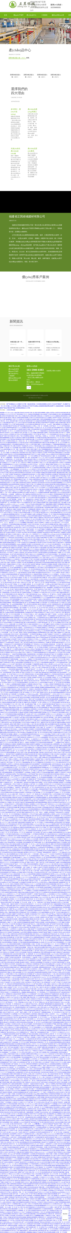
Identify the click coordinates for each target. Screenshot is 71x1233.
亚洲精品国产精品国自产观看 (54, 1124)
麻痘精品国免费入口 (26, 549)
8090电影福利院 (10, 642)
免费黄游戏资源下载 (10, 627)
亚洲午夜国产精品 (40, 700)
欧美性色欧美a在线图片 (48, 889)
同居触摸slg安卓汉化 (20, 1169)
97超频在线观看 (43, 551)
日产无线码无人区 (50, 499)
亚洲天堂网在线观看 (46, 952)
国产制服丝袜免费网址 (60, 722)
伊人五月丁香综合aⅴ (40, 1144)
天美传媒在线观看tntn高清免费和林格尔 (48, 552)
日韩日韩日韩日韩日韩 (33, 680)
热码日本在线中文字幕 (61, 1092)
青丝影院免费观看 (16, 975)
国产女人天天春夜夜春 (35, 627)
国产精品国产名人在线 (35, 1189)
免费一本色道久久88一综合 (22, 794)
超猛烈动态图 (65, 492)
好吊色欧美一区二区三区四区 (54, 682)
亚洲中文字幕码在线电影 (16, 471)
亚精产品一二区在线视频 (15, 566)
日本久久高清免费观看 (39, 714)
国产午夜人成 (7, 1020)
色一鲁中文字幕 (4, 924)
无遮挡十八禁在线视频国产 (49, 615)
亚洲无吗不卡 (36, 534)
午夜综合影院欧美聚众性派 (54, 497)
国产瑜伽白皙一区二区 (32, 447)
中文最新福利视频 (25, 944)
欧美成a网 (61, 1149)
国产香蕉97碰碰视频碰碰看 (25, 486)
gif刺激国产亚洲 (36, 677)
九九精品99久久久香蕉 (55, 984)
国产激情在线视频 (51, 1040)
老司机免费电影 (65, 431)
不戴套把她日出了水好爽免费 (36, 847)
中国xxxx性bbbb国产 (17, 969)
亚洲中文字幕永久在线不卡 (55, 752)
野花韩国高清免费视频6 (47, 777)
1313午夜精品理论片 (9, 887)
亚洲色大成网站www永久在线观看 (31, 735)
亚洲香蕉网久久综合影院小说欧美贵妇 (40, 709)
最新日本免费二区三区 (7, 1030)
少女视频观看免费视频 (27, 707)
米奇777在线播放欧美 (27, 1212)
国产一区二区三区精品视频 (33, 1027)
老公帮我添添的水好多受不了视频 (43, 586)
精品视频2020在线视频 (28, 909)
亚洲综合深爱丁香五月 (32, 979)
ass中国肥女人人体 (16, 759)
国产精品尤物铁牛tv (39, 984)
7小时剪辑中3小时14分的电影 (21, 1089)
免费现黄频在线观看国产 (16, 1184)
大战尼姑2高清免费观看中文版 (35, 414)
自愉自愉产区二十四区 (23, 594)
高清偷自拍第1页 (46, 667)
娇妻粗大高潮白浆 (17, 885)
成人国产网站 (26, 1115)
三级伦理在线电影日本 (37, 1024)
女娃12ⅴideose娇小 (36, 667)
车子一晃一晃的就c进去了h (35, 794)
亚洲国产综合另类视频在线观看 (27, 725)
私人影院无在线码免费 (20, 1022)
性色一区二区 (24, 1208)
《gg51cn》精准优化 (5, 995)
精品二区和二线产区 (47, 519)
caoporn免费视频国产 (39, 531)
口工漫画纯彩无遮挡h (45, 780)
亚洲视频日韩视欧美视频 (30, 660)
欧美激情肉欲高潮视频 (54, 1094)
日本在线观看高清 (51, 1199)
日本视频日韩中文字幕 (23, 556)
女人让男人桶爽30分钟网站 (63, 922)
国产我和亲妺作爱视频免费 (15, 439)
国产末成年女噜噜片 (43, 1082)
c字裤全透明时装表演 (34, 1079)
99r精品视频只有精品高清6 (9, 799)
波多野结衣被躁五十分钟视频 (14, 970)
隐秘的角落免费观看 (41, 421)
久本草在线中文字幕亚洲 (19, 1009)
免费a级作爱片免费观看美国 (13, 875)
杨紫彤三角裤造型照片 (51, 870)
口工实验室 (58, 839)
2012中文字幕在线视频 (24, 834)
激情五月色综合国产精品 (19, 989)
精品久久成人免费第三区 (46, 980)
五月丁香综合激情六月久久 (20, 414)
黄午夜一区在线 (56, 912)
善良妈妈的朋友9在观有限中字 (52, 679)
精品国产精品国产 (30, 785)
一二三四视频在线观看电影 (47, 735)
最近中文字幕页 (19, 854)
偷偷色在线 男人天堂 (50, 1055)
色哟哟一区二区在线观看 (36, 615)
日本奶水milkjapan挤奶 (32, 694)
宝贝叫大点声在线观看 (22, 434)
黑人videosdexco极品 (10, 794)
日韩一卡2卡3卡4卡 (19, 987)
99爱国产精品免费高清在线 (38, 572)
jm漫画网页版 (5, 547)
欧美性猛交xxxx (62, 557)
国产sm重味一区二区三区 (10, 1037)
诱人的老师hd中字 (29, 737)
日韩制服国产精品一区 (5, 604)
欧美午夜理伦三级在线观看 (60, 1082)
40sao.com (33, 662)
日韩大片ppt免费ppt (5, 471)
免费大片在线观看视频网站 (26, 1095)
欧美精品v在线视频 (42, 625)
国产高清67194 (55, 629)
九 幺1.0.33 (24, 877)
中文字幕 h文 (61, 567)
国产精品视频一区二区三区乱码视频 (42, 792)
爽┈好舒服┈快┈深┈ (31, 902)
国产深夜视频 (17, 1154)
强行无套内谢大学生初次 (31, 552)
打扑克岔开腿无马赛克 (62, 990)
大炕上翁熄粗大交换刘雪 (8, 820)
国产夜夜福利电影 (61, 474)
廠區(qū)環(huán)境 (15, 378)
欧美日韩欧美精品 (40, 725)
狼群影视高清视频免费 (55, 939)
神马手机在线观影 (49, 700)
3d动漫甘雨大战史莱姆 (24, 1189)
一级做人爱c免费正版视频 (36, 990)
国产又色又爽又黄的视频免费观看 (50, 699)
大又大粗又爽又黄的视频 (14, 924)
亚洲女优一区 (10, 790)
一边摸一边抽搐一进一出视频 (29, 867)
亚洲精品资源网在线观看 (35, 712)
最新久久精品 (65, 489)
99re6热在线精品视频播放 (32, 809)
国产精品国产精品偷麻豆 (50, 902)
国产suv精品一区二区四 (37, 880)
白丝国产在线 (30, 837)
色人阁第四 (52, 814)
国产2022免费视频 (12, 1014)
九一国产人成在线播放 (38, 614)
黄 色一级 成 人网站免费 (9, 421)
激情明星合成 (3, 1070)
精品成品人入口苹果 (35, 474)
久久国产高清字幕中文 (11, 960)
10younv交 (53, 1134)
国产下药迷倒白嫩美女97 (41, 779)
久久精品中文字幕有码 (42, 867)
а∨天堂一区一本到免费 (42, 426)
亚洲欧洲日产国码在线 (37, 930)
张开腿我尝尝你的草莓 (14, 930)
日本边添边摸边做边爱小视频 (34, 1187)
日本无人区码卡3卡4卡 (58, 694)
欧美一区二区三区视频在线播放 (45, 1107)
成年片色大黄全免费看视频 (40, 707)
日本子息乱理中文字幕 (16, 997)
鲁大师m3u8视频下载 (9, 909)
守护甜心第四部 (15, 672)
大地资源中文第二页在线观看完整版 (26, 1225)
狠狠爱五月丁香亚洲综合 (48, 627)
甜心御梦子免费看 (55, 952)
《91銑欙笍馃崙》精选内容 (60, 1208)
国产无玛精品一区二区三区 (58, 792)
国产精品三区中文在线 (37, 859)
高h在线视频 (17, 1044)
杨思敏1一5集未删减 (31, 591)
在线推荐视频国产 (48, 887)
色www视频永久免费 (25, 820)
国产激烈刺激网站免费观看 (33, 1070)
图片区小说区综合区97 (10, 897)
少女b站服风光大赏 (66, 927)
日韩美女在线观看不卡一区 (44, 765)
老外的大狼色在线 (48, 1060)
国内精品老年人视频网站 (60, 532)
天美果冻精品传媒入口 (10, 1150)
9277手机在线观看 (58, 606)
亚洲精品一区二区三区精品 (50, 469)
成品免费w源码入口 (65, 994)
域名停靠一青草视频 (64, 1074)
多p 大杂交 (60, 1230)
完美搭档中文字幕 (30, 945)
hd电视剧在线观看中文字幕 (15, 692)
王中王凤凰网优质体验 (33, 1179)
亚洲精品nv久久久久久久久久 (40, 1054)
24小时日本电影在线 (29, 424)
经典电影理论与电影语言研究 (11, 1095)
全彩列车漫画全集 (56, 764)
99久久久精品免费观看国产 (47, 1130)
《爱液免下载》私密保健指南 (36, 1032)
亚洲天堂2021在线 (35, 655)
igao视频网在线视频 (48, 451)
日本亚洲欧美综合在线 (7, 852)
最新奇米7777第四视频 (54, 645)
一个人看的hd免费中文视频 (33, 1065)
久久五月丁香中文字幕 (34, 865)
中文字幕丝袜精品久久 (51, 652)
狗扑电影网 (40, 887)
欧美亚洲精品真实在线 (38, 569)
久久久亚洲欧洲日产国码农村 (33, 857)
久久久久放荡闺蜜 (14, 615)
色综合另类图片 (23, 447)
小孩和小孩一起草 (8, 539)
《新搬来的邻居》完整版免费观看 (46, 675)
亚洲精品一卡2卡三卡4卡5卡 (29, 609)
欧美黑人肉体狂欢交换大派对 (60, 439)
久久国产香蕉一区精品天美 (39, 870)
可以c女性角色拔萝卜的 (55, 541)
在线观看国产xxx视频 (5, 456)
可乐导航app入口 (39, 630)
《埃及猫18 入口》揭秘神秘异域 (25, 499)
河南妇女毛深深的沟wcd (49, 1202)
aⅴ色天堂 (44, 782)
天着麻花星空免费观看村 (31, 1064)
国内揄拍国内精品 (65, 645)
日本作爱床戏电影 (52, 1147)
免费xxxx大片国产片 (34, 635)
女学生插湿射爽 (4, 929)
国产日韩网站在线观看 (25, 592)
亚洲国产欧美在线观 (26, 561)
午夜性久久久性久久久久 (51, 557)
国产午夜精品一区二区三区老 (7, 576)
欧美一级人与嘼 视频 (61, 995)
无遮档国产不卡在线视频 (64, 782)
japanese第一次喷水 (4, 1200)
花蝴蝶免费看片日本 (31, 645)
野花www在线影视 (64, 679)
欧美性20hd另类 (64, 547)
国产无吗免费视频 (25, 644)
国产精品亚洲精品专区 (52, 810)
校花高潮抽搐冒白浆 (7, 1230)
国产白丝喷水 (30, 1092)
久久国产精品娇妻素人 (7, 419)
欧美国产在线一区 (4, 910)
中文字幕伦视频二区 (5, 900)
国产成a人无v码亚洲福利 (51, 1230)
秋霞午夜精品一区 (31, 427)
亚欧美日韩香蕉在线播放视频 (49, 884)
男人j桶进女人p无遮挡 (38, 1060)
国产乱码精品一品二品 (56, 429)
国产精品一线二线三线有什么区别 (59, 667)
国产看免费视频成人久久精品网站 (52, 847)
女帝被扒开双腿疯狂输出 (26, 601)
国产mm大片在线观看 (10, 819)
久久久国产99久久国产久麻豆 (51, 466)
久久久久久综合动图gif (45, 734)
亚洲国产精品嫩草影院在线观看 (30, 1184)
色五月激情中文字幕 (53, 1175)
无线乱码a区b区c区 (8, 481)
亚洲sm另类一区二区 (16, 1117)
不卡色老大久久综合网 (33, 917)
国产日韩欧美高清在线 (9, 1077)
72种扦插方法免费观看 (23, 1130)
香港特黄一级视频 (53, 919)
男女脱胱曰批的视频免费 (48, 869)
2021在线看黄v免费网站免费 (26, 1054)
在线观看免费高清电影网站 (41, 972)
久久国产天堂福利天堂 (22, 542)
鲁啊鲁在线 (42, 850)
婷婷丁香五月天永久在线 (60, 1142)
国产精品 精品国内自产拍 (35, 1122)
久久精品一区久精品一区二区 (37, 944)
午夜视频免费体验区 (22, 965)
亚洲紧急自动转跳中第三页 (63, 1030)
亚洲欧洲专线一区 (22, 954)
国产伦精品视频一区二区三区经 (45, 561)
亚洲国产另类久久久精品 (25, 624)
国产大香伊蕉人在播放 (19, 887)
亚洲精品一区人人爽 (5, 770)
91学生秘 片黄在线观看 (64, 810)
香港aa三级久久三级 (10, 760)
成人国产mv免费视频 (59, 1227)
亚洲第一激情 (52, 527)
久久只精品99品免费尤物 (19, 1027)
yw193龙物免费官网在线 (49, 597)
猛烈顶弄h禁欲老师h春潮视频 (19, 1217)
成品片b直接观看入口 (60, 820)
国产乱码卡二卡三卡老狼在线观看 (18, 995)
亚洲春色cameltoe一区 (65, 774)
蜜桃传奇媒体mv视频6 (8, 925)
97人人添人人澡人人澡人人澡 (35, 835)
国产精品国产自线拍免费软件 (15, 840)
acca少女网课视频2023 (49, 1050)
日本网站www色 (50, 1069)
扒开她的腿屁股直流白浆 (12, 687)
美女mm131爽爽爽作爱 (62, 1085)
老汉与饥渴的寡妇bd (29, 630)
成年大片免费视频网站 (48, 770)
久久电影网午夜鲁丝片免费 (23, 429)
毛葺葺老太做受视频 (53, 782)
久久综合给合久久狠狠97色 (52, 800)
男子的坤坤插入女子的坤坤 (49, 962)
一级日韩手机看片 (57, 519)
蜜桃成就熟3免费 (55, 892)
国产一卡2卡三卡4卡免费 (36, 1228)
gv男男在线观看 (47, 1165)
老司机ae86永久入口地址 (49, 526)
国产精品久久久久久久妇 (48, 830)
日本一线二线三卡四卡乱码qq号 (56, 895)
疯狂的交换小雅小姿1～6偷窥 (41, 919)
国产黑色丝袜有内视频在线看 (9, 967)
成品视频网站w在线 (15, 1134)
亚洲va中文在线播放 (5, 1107)
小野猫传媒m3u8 (22, 1002)
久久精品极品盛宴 (4, 1074)
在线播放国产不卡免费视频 (50, 1104)
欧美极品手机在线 (33, 642)
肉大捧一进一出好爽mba (6, 975)
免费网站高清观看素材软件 (34, 1208)
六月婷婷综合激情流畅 (38, 481)
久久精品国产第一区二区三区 (47, 511)
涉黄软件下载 (59, 572)
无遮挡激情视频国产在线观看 (60, 1027)
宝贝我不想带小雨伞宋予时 (45, 459)
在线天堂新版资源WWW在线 (32, 1207)
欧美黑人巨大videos (45, 942)
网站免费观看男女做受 (52, 1187)
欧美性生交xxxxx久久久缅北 (55, 804)
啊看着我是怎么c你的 (8, 619)
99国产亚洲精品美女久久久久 (40, 900)
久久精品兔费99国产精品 (8, 422)
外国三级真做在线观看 (14, 844)
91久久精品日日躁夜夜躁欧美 (13, 950)
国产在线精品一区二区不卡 (29, 692)
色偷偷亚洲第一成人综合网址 (33, 832)
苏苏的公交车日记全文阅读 (13, 1090)
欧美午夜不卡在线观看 (40, 1099)
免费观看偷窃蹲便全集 (44, 967)
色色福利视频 (62, 724)
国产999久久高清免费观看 (57, 942)
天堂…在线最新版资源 (5, 784)
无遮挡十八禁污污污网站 (54, 589)
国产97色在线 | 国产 (28, 714)
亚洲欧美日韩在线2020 (32, 1075)
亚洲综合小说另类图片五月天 (7, 947)
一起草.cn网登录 (58, 717)
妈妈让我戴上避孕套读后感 (15, 747)
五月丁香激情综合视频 (27, 885)
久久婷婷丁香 (40, 606)
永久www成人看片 (35, 1115)
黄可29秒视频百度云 (57, 680)
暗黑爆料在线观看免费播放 (63, 857)
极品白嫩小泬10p (33, 439)
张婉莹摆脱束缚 (37, 479)
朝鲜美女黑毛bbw (63, 637)
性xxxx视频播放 (22, 992)
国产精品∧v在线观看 (30, 1037)
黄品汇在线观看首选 (34, 964)
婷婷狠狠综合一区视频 (43, 642)
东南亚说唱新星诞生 (58, 832)
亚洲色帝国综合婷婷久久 (35, 556)
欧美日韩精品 (22, 769)
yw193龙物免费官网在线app (54, 1105)
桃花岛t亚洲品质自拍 (16, 1020)
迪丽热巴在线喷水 (49, 837)
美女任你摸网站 (8, 989)
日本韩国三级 (18, 695)
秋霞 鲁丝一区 (18, 514)
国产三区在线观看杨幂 (14, 1055)
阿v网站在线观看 (55, 695)
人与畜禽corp (44, 436)
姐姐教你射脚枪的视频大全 (9, 542)
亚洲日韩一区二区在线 (25, 740)
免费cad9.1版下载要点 (24, 739)
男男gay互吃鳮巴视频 (58, 451)
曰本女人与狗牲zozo (27, 652)
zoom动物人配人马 (48, 715)
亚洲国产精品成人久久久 (56, 464)
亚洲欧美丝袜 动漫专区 (31, 489)
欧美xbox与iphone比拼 (49, 657)
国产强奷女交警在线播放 (46, 964)
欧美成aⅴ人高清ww (29, 1069)
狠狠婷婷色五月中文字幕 (49, 1150)
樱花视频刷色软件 (52, 1185)
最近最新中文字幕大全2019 (36, 892)
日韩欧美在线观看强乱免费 (8, 702)
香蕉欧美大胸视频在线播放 (55, 940)
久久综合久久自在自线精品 (20, 464)
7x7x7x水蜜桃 (43, 534)
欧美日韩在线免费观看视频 (33, 1142)
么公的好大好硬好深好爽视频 (38, 799)
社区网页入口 (48, 714)
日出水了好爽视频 (19, 576)
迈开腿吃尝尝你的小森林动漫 (15, 1000)
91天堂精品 (21, 1025)
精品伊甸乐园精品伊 (5, 1100)
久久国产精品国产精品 (32, 774)
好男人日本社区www (50, 725)
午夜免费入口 (21, 940)
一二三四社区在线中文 (50, 1197)
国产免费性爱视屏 (9, 730)
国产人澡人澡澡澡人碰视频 (34, 1157)
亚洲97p (18, 534)
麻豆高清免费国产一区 (25, 634)
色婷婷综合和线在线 (22, 977)
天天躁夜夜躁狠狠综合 (7, 464)
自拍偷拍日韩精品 (19, 1185)
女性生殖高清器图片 (5, 1190)
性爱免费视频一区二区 (31, 685)
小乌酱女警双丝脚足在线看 (26, 670)
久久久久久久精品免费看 (64, 1137)
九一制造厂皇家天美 (39, 862)
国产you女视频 (36, 747)
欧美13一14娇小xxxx (19, 790)
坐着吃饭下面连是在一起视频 (60, 1102)
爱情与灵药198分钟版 (31, 1169)
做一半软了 (53, 967)
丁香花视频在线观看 (55, 969)
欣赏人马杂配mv (6, 1215)
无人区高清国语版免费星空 (21, 682)
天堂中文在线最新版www (32, 912)
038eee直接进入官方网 (7, 729)
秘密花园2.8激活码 (37, 604)
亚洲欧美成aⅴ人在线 (5, 785)
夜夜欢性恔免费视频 (13, 769)
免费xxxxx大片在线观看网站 (57, 537)
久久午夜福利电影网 (33, 1164)
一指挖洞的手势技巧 (10, 754)
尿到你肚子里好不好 (13, 1017)
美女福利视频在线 (37, 596)
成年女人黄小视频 (59, 869)
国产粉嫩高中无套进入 (49, 624)
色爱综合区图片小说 (16, 935)
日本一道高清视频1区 (61, 749)
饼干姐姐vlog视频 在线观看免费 (41, 814)
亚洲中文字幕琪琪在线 (19, 945)
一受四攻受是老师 (8, 489)
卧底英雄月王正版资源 (12, 1025)
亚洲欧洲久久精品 (40, 509)
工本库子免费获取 (57, 777)
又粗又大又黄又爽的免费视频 (13, 1057)
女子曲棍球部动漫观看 (10, 1210)
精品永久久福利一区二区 (55, 775)
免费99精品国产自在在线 (44, 695)
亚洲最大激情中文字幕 (57, 476)
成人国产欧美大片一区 (26, 770)
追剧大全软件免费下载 (59, 999)
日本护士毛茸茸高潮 (32, 496)
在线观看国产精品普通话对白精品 (44, 532)
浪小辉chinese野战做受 (26, 1195)
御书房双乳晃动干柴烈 (15, 620)
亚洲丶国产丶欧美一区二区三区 (36, 582)
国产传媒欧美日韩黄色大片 (48, 925)
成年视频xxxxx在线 (51, 730)
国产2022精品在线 (37, 974)
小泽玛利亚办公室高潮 (60, 1139)
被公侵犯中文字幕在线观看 (39, 547)
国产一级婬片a (20, 1012)
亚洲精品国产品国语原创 (6, 1177)
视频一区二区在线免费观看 (59, 456)
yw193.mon (36, 824)
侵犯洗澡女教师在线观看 (56, 1000)
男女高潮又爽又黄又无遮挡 (34, 754)
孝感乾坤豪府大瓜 (44, 537)
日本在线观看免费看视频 (19, 1167)
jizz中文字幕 (35, 1052)
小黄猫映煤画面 (5, 592)
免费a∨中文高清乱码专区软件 (37, 872)
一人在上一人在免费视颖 (61, 1014)
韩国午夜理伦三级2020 (50, 947)
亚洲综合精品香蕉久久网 (51, 581)
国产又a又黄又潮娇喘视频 (60, 1044)
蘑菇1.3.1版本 (53, 1207)
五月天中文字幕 (62, 1104)
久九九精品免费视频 (30, 874)
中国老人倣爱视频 (13, 1122)
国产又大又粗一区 (46, 476)
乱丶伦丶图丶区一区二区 (10, 451)
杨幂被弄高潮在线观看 (39, 467)
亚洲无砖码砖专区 (47, 506)
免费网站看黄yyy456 (14, 765)
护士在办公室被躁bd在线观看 (59, 685)
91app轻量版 (7, 1024)
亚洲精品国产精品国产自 (18, 797)
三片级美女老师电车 (39, 1129)
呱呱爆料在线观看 (29, 940)
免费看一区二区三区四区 (64, 552)
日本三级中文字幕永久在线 (57, 1155)
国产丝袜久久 (38, 982)
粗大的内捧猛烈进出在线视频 (30, 840)
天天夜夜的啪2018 (28, 792)
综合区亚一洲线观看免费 (58, 1145)
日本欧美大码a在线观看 (48, 1140)
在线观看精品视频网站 (55, 1064)
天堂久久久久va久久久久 (42, 927)
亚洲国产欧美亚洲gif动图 (43, 437)
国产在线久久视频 (55, 1079)
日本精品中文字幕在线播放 (58, 712)
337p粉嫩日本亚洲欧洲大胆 (56, 1089)
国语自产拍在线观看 (27, 1205)
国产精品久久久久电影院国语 (10, 556)
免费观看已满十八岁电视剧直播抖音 (35, 1137)
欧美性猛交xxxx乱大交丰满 (51, 1222)
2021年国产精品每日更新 (15, 815)
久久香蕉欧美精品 (17, 1040)
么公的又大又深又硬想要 (61, 814)
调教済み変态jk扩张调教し (61, 1050)
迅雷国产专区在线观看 (32, 967)
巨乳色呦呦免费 (67, 1189)
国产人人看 (54, 441)
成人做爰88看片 (32, 1035)
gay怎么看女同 (45, 524)
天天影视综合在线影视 (60, 955)
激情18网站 (14, 742)
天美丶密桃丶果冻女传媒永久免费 (21, 449)
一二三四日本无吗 (43, 790)
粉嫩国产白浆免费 (16, 914)
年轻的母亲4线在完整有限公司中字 (49, 1072)
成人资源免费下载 (54, 665)
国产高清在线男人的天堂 (29, 472)
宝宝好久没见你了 (14, 634)
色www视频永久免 (28, 462)
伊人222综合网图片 (10, 557)
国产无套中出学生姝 (12, 1005)
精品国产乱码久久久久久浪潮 (33, 640)
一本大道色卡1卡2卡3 (64, 574)
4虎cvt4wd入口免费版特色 (36, 762)
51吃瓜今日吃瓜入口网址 (61, 1120)
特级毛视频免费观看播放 (56, 489)
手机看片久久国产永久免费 (58, 734)
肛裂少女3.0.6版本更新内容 (31, 579)
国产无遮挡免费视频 (20, 685)
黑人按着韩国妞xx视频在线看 (32, 910)
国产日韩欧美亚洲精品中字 (38, 612)
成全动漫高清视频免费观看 (57, 692)
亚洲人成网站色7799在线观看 (50, 576)
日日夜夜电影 (57, 1140)
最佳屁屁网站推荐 (19, 467)
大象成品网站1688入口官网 (22, 964)
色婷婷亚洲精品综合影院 (11, 892)
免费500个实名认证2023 (6, 577)
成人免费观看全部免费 (32, 860)
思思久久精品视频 (57, 655)
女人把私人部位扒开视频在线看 (30, 695)
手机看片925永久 (54, 1062)
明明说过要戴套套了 (14, 607)
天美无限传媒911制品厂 (47, 1159)
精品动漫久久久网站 (31, 426)
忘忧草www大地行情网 (62, 902)
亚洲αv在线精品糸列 (38, 690)
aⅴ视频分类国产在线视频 (44, 755)
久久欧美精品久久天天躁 (31, 639)
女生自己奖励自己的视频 (28, 722)
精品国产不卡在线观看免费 (37, 929)
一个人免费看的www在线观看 (30, 890)
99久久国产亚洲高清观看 (12, 882)
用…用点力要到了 (37, 476)
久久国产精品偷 (33, 765)
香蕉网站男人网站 (46, 1189)
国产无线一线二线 (30, 1062)
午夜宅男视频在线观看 (53, 479)
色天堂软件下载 (48, 685)
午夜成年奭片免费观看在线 (33, 952)
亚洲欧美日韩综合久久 (63, 564)
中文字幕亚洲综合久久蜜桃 (62, 607)
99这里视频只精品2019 (43, 1064)
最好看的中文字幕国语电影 (24, 805)
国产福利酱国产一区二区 (63, 1147)
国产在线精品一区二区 (34, 1077)
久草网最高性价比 (51, 1092)
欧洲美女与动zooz (26, 649)
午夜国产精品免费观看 (23, 847)
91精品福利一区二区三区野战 (26, 1147)
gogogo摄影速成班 (8, 767)
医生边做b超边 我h (45, 865)
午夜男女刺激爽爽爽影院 (46, 419)
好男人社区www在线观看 (27, 1015)
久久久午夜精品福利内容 (52, 992)
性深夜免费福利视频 (14, 524)
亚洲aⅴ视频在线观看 (10, 912)
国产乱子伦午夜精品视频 (60, 1047)
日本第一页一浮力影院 (61, 1232)
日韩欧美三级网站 (43, 839)
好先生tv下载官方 (28, 699)
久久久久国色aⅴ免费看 (39, 705)
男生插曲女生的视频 (23, 1114)
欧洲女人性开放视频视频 (40, 1015)
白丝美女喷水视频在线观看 (63, 471)
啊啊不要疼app (54, 507)
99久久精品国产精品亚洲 (20, 837)
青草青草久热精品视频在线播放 (25, 824)
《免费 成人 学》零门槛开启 (48, 594)
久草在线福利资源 (34, 429)
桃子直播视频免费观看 (50, 1030)
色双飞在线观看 (30, 769)
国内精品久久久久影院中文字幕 (9, 1130)
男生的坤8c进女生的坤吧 (17, 800)
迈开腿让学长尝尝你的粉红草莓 (63, 624)
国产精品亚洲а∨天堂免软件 (36, 1202)
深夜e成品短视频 (17, 972)
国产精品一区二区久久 (53, 900)
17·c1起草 (18, 880)
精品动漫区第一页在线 (19, 957)
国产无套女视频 (21, 426)
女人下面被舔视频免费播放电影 (58, 444)
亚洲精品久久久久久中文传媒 (11, 1232)
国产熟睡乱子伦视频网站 (45, 529)
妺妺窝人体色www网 (45, 664)
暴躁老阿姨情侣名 (31, 992)
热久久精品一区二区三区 (32, 1002)
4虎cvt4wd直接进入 (25, 519)
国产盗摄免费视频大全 (17, 567)
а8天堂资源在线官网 (39, 657)
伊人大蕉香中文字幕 (39, 1025)
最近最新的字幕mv (47, 794)
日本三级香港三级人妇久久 (18, 591)
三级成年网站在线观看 (48, 835)
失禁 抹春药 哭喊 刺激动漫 (53, 547)
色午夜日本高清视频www (21, 516)
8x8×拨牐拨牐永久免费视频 (12, 810)
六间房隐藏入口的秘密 (29, 772)
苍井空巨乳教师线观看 (45, 429)
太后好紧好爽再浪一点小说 (58, 544)
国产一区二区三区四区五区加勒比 (40, 647)
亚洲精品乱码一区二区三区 (9, 719)
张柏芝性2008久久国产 (33, 965)
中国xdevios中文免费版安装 (23, 502)
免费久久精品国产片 (9, 987)
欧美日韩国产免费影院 (55, 1020)
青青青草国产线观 (63, 897)
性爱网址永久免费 (19, 760)
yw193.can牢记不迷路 (19, 422)
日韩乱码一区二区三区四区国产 (51, 690)
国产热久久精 (30, 730)
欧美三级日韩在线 (27, 690)
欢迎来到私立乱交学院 (36, 494)
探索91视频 (45, 825)
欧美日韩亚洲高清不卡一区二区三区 (32, 904)
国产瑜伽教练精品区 (54, 994)
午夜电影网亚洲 (11, 842)
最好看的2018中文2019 (29, 852)
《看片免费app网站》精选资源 (20, 782)
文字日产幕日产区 (31, 745)
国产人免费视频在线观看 (44, 1012)
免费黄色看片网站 (43, 860)
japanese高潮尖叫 (48, 501)
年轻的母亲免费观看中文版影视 (52, 531)
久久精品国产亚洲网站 (47, 596)
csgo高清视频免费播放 (17, 604)
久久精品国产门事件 (52, 1099)
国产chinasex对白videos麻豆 (28, 895)
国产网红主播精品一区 (45, 819)
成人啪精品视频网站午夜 (45, 912)
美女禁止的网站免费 (31, 416)
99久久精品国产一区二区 (12, 1067)
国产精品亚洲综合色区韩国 (40, 619)
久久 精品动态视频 (42, 682)
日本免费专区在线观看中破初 (32, 419)
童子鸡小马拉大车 (40, 1029)
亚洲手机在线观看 (18, 1112)
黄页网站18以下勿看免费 (10, 694)
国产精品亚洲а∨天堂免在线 (59, 719)
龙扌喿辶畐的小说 (20, 1207)
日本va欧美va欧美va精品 (13, 1085)
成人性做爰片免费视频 (33, 687)
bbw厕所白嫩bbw (35, 789)
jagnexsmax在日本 (57, 534)
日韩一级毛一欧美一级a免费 (22, 704)
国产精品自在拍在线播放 (24, 697)
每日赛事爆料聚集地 (65, 436)
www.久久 (29, 469)
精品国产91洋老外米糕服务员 (50, 414)
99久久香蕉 (67, 602)
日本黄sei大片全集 (40, 772)
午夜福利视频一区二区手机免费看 (15, 660)
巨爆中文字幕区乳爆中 (57, 542)
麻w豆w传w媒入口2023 (9, 695)
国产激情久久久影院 (11, 534)
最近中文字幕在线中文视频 (18, 437)
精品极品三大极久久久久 (40, 462)
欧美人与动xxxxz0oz (62, 1002)
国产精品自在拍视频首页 (54, 1223)
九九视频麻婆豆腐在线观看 (8, 1034)
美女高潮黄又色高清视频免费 (41, 559)
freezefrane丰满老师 (23, 1122)
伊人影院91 (7, 997)
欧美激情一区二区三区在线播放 (50, 1228)
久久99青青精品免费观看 (12, 1127)
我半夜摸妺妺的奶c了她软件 (43, 1154)
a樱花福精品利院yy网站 (62, 472)
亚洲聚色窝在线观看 (45, 954)
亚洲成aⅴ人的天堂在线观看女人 (13, 1080)
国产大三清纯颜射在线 (25, 1134)
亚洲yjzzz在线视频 (56, 419)
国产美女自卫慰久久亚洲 (21, 752)
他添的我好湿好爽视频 (64, 974)
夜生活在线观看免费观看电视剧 (8, 625)
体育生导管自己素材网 (52, 517)
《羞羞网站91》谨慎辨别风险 (52, 705)
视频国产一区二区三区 (37, 1190)
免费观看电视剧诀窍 (27, 1060)
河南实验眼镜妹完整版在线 (47, 662)
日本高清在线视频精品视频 (20, 454)
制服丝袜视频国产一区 (21, 860)
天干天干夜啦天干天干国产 (26, 559)
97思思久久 (17, 820)
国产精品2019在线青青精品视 (43, 935)
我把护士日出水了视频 (26, 1182)
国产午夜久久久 (27, 444)
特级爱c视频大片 (10, 974)
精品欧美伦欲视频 (23, 587)
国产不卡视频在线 (63, 517)
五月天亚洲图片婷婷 (12, 1070)
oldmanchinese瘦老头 (11, 1119)
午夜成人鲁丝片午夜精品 (44, 665)
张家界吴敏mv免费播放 (62, 1024)
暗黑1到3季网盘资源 (21, 912)
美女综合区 (48, 482)
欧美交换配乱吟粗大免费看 (35, 782)
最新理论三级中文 (24, 907)
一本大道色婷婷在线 (29, 1039)
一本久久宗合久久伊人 (25, 875)
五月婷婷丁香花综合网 (48, 452)
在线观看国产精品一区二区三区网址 (34, 822)
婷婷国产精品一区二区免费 (55, 785)
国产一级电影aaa (64, 1009)
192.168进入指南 (14, 482)
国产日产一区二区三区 (54, 1132)
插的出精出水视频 (40, 577)
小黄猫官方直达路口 (60, 630)
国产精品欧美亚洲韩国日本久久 (25, 574)
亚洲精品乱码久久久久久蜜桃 (21, 1004)
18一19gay (23, 857)
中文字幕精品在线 (14, 452)
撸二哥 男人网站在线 (8, 1205)
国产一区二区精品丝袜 (7, 984)
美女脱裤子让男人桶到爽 (9, 531)
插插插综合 (53, 720)
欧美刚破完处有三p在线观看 (52, 1149)
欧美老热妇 (4, 466)
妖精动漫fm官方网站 (64, 900)
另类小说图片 (7, 562)
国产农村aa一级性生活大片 (21, 582)
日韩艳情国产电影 (12, 635)
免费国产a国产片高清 (23, 1172)
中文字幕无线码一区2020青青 (46, 602)
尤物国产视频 (26, 997)
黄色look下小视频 (44, 899)
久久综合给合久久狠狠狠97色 (62, 1179)
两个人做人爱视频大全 (53, 1195)
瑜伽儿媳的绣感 (42, 672)
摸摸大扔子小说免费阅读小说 (30, 1132)
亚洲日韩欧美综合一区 (29, 589)
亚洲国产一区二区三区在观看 (49, 1117)
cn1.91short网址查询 (10, 685)
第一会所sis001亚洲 (50, 577)
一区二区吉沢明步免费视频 (49, 669)
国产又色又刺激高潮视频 (63, 469)
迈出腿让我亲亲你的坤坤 (16, 1124)
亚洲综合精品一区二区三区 (24, 1104)
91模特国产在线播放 (55, 709)
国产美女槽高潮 (46, 985)
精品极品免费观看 (59, 697)
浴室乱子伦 (33, 795)
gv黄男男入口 (10, 764)
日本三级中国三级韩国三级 (53, 1109)
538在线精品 (3, 1203)
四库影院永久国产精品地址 (38, 482)
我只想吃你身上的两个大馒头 (42, 1039)
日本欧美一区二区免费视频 (25, 596)
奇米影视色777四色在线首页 (56, 812)
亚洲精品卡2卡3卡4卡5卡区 (57, 759)
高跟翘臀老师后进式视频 (23, 744)
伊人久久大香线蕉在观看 (46, 1027)
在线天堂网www (18, 619)
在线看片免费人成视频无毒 (27, 779)
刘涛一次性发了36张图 (51, 795)
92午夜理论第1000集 (41, 1005)
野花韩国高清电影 (4, 1039)
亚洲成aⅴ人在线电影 (18, 729)
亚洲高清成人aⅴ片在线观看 (31, 1177)
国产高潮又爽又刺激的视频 (57, 1172)
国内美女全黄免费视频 (36, 962)
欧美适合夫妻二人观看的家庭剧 (41, 1049)
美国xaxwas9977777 (44, 854)
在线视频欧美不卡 (41, 554)
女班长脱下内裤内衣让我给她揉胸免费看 (24, 802)
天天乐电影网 (34, 1203)
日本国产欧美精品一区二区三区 (10, 920)
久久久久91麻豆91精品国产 (24, 777)
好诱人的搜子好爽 (65, 1110)
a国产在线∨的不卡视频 (5, 759)
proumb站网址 (24, 749)
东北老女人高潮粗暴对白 (14, 1049)
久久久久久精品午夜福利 (18, 737)
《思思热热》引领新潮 (5, 680)
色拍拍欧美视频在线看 (12, 1147)
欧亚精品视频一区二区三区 (33, 1022)
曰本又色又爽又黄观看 (45, 1079)
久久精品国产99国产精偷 (39, 499)
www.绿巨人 (40, 685)
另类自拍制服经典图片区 (56, 512)
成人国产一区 (16, 767)
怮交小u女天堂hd (59, 737)
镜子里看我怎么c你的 (60, 1152)
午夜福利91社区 (43, 917)
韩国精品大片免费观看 (26, 684)
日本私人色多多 (49, 509)
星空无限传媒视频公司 (15, 599)
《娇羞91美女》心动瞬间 (41, 1175)
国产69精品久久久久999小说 (40, 810)
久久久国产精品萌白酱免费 (17, 424)
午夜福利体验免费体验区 (17, 629)
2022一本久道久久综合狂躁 (13, 1220)
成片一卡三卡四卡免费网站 (31, 456)
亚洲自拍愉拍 (30, 522)
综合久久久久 (63, 695)
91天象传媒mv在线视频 (43, 489)
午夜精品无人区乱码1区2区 (31, 1082)
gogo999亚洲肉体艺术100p (51, 950)
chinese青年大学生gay (32, 464)
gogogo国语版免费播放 (5, 1213)
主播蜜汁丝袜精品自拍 (17, 509)
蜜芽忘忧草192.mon (39, 977)
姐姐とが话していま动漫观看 (16, 1039)
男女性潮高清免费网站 (60, 835)
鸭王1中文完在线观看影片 (51, 591)
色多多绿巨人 (6, 597)
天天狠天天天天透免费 (43, 957)
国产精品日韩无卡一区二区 (23, 855)
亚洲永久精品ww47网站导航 (30, 665)
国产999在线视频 (37, 699)
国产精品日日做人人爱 (34, 1004)
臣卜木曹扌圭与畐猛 (13, 675)
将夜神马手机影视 (39, 1084)
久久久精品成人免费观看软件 (39, 549)
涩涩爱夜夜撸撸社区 (59, 494)
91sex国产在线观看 (28, 1227)
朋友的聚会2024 (32, 749)
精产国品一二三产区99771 (50, 1032)
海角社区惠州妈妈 (54, 774)
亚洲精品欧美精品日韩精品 (26, 1218)
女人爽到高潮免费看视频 (50, 842)
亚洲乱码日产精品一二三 (39, 684)
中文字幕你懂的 (24, 784)
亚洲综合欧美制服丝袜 (44, 1155)
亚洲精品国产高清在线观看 (33, 1223)
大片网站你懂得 (52, 660)
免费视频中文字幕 (58, 1159)
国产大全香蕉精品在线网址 (9, 774)
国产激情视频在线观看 (39, 885)
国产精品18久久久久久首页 (52, 1164)
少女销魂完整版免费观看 (11, 574)
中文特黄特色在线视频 (18, 539)
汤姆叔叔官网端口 (38, 574)
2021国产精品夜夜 (35, 1020)
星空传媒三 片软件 (60, 1055)
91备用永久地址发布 (27, 825)
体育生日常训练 (29, 539)
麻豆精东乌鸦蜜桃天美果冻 (26, 1152)
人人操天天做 (38, 844)
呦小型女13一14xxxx (50, 572)
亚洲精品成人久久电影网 (42, 416)
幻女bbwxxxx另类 (66, 461)
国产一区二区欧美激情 (10, 502)
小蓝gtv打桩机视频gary (8, 787)
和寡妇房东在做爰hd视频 (29, 727)
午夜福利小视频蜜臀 (7, 526)
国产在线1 (19, 432)
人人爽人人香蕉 (45, 1077)
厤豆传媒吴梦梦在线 (47, 1122)
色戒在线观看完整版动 (24, 920)
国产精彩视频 (47, 710)
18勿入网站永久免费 (53, 897)
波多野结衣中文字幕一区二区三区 (44, 905)
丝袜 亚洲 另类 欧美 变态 (35, 815)
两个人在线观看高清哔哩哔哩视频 (60, 459)
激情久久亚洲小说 (23, 597)
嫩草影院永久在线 (29, 889)
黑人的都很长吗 (7, 630)
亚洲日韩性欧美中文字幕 (13, 732)
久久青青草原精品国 (29, 1097)
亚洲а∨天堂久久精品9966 (6, 1027)
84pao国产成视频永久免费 (28, 514)
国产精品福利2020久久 (44, 512)
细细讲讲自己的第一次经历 (27, 1180)
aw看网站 (27, 1215)
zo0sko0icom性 (38, 889)
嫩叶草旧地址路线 (4, 930)
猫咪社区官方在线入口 (63, 732)
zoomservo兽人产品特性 (17, 1132)
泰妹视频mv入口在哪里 (57, 529)
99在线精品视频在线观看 (9, 745)
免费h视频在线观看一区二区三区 (22, 611)
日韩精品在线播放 (33, 897)
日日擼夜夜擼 (3, 572)
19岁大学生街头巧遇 (54, 787)
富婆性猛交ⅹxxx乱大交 (11, 977)
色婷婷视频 (50, 1047)
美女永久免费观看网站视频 (36, 937)
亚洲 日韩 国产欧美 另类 (51, 1135)
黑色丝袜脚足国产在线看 (57, 979)
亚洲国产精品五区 (8, 454)
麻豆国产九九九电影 (59, 602)
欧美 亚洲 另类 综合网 (48, 722)
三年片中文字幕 (57, 1090)
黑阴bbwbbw (42, 1002)
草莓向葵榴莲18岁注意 (38, 539)
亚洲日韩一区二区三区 (55, 1034)
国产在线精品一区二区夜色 (23, 451)
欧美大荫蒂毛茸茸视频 (17, 472)
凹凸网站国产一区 (34, 702)
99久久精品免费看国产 (18, 772)
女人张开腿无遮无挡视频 (11, 807)
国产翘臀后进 (8, 509)
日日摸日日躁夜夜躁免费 (8, 427)
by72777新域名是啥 (9, 537)
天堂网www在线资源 (49, 1014)
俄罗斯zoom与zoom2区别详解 (58, 874)
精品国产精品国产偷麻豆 (45, 932)
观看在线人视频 (40, 1010)
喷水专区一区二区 (29, 467)
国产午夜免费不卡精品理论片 (50, 937)
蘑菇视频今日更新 (42, 1194)
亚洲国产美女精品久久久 (31, 492)
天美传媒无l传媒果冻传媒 (12, 834)
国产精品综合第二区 (54, 934)
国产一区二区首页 (37, 669)
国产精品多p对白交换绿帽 (46, 747)
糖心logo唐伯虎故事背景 (30, 622)
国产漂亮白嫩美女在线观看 (60, 747)
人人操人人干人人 (40, 566)
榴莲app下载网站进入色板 (40, 517)
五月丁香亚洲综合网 (37, 825)
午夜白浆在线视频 (31, 532)
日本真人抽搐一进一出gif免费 (43, 727)
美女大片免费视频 (51, 987)
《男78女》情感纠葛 (38, 601)
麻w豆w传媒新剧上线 (7, 652)
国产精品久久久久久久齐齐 (17, 674)
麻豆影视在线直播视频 (48, 601)
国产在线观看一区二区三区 (26, 607)
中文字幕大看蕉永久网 (59, 1054)
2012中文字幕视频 (43, 739)
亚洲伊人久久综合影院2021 (13, 1015)
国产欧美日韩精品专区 (59, 735)
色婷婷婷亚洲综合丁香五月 (47, 920)
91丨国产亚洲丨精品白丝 (39, 950)
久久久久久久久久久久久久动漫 (54, 1205)
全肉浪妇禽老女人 (6, 654)
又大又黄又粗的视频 (49, 965)
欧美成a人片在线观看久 (23, 865)
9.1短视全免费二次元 (13, 624)
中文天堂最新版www (22, 694)
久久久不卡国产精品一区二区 (30, 1102)
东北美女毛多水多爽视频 (8, 845)
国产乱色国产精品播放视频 (21, 835)
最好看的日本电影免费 (41, 422)
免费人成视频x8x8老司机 (40, 1110)
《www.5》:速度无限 (8, 522)
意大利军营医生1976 (49, 762)
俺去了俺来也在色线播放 (18, 589)
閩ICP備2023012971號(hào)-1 (35, 397)
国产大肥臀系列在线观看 (11, 1225)
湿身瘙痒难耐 (44, 479)
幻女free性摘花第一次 (62, 795)
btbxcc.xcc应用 (55, 599)
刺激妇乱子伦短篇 (37, 1232)
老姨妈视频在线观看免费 (36, 451)
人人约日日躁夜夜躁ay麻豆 (61, 662)
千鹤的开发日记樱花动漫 (62, 914)
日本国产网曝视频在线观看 (26, 849)
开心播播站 (5, 1197)
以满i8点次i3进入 (46, 907)
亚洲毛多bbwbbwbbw (39, 769)
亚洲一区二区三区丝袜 (39, 1218)
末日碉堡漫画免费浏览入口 (12, 442)
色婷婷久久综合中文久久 (20, 1223)
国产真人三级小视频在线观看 (19, 1230)
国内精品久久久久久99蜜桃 (38, 1067)
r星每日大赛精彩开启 (65, 945)
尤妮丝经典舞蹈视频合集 (18, 602)
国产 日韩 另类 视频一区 (47, 655)
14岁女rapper (51, 737)
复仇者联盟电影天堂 (30, 1030)
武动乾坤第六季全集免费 (29, 927)
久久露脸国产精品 (38, 759)
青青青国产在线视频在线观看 (45, 439)
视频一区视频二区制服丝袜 (25, 955)
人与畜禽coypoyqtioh (49, 522)
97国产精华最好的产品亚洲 (24, 572)
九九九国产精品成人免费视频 (32, 760)
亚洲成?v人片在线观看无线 (11, 992)
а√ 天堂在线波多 (58, 1115)
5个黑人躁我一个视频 (59, 1177)
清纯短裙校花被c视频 (33, 752)
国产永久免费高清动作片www (24, 487)
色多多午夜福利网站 (18, 852)
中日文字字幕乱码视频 (23, 1014)
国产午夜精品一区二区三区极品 (49, 514)
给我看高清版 (62, 422)
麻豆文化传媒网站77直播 (23, 719)
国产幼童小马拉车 (62, 566)
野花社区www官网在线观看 (16, 804)
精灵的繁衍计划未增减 (23, 635)
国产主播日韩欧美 (17, 664)
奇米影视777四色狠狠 (21, 446)
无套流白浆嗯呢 (41, 947)
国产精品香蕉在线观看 (44, 447)
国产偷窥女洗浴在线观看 (54, 707)
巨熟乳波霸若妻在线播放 (28, 759)
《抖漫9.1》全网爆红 (43, 812)
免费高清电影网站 (63, 745)
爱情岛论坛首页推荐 (53, 802)
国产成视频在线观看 (23, 1179)
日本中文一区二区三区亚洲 (38, 1044)
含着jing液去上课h (50, 1220)
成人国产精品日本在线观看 (23, 715)
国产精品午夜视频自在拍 (36, 1150)
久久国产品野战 (57, 980)
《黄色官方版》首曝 (32, 947)
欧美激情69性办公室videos (57, 434)
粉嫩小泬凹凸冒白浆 (20, 421)
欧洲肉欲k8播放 (14, 915)
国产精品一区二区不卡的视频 (60, 1007)
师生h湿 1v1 (34, 606)
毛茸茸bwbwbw (33, 629)
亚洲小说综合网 (14, 954)
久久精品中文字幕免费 (41, 1037)
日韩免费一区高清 (66, 1105)
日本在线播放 (44, 1223)
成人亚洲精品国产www (47, 982)
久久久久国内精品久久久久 (59, 714)
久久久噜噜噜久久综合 (61, 477)
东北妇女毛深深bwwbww (27, 620)
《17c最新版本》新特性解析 (44, 491)
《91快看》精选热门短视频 (58, 650)
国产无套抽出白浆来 (63, 870)
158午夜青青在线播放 (22, 1035)
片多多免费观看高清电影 (29, 637)
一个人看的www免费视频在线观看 (12, 684)
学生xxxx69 (50, 534)
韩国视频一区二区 (4, 412)
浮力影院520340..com (11, 1012)
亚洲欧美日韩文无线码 (9, 860)
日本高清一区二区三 (65, 934)
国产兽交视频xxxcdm (15, 677)
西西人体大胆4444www (63, 937)
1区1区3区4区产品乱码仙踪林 (16, 1155)
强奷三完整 (34, 561)
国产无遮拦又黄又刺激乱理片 (9, 436)
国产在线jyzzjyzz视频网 (46, 832)
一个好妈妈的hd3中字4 (8, 644)
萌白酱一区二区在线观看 (12, 447)
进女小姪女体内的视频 (57, 1122)
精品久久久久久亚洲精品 (20, 427)
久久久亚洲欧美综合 (55, 1203)
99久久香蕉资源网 (59, 859)
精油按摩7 (55, 564)
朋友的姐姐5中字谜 (20, 531)
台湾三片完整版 (9, 586)
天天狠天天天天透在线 (34, 417)
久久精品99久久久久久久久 (16, 839)
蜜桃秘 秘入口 (44, 1195)
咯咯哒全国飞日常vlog (40, 424)
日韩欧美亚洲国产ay (61, 962)
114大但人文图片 (18, 551)
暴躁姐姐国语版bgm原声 (64, 1037)
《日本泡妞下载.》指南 (61, 644)
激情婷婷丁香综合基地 (24, 675)
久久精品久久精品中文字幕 (62, 569)
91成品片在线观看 (4, 1139)
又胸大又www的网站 (7, 737)
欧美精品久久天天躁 (15, 564)
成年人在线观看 (57, 546)
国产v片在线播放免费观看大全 (40, 1127)
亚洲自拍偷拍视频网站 (32, 864)
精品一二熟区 (23, 459)
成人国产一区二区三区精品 (17, 750)
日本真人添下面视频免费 (42, 645)
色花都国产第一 (27, 667)
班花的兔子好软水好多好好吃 (63, 784)
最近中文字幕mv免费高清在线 (10, 934)
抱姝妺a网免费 (19, 669)
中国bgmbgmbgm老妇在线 (26, 1049)
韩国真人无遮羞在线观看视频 (37, 1197)
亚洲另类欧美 (41, 1230)
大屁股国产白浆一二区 (33, 617)
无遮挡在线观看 (62, 1052)
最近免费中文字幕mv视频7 (22, 1228)
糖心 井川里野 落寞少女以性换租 (16, 755)
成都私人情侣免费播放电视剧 (63, 862)
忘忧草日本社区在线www (9, 727)
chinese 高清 (42, 557)
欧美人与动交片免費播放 (60, 639)
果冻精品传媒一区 (46, 1174)
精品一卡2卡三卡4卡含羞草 (38, 487)
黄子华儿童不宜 (45, 640)
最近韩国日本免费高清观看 (58, 635)
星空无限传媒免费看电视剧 (17, 1100)
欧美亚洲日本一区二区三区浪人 (57, 437)
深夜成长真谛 (33, 675)
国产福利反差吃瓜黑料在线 (22, 1077)
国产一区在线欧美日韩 (63, 441)
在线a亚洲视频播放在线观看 (26, 1127)
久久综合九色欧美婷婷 (5, 812)
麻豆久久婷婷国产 (20, 910)
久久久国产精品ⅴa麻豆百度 (62, 675)
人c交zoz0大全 (63, 1100)
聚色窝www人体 (61, 730)
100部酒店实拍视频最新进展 (23, 922)
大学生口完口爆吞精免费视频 (7, 752)
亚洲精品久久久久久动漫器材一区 (42, 441)
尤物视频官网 (61, 882)
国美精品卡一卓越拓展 (31, 957)
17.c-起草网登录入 (4, 524)
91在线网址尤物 (47, 1145)
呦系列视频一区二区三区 (11, 1179)
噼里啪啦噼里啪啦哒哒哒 (19, 984)
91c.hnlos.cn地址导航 (14, 412)
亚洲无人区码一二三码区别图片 (31, 854)
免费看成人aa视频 (22, 1187)
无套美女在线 (10, 917)
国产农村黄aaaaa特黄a (26, 1074)
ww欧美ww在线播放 (39, 522)
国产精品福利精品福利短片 (45, 456)
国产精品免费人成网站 (61, 967)
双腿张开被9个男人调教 (9, 446)
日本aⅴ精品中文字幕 (41, 987)
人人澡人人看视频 (24, 980)
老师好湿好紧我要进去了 (58, 765)
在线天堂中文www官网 (30, 720)
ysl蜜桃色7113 (16, 734)
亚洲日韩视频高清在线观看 (22, 1202)
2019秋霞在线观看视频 (37, 576)
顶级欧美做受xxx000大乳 (56, 492)
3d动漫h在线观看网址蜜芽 (35, 442)
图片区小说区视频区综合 (28, 949)
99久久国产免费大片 (40, 567)
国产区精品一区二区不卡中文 (14, 762)
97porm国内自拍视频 (5, 935)
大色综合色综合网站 (54, 432)
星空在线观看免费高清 (39, 837)
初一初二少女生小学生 (41, 1185)
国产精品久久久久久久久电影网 (26, 1175)
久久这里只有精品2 (60, 549)
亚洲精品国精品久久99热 (60, 452)
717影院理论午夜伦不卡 (45, 680)
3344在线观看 (18, 842)
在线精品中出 (23, 979)
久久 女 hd (64, 655)
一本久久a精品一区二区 (9, 1207)
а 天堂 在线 (7, 549)
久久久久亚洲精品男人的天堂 (56, 767)
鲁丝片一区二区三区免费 (52, 910)
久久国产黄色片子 (59, 965)
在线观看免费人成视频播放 (25, 1232)
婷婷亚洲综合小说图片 (17, 1213)
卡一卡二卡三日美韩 (13, 466)
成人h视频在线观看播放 (45, 809)
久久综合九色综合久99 (44, 579)
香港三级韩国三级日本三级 (43, 692)
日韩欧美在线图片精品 (53, 571)
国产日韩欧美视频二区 (37, 842)
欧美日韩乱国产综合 (7, 1145)
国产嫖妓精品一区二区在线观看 (44, 1167)
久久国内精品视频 (14, 979)
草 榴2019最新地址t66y (12, 596)
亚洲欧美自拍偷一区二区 (54, 625)
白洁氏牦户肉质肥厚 (55, 854)
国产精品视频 (32, 700)
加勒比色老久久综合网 (38, 486)
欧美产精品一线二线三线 (37, 732)
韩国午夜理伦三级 (65, 847)
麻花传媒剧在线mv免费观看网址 (52, 744)
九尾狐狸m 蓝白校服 (41, 1225)
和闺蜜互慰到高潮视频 (20, 947)
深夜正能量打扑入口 (30, 817)
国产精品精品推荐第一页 (47, 516)
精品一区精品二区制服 (5, 1217)
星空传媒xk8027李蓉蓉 (37, 546)
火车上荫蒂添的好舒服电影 (38, 581)
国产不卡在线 (57, 982)
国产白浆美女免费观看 (29, 586)
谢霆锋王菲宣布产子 (47, 556)
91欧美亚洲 (51, 1054)
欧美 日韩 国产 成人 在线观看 (13, 877)
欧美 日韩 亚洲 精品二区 (35, 524)
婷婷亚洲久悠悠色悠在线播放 (21, 764)
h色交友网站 (50, 1182)
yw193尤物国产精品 (28, 669)
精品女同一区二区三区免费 (51, 769)
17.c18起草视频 (37, 884)
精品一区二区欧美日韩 (16, 900)
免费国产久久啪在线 (60, 772)
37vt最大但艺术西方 (26, 564)
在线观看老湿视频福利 (63, 960)
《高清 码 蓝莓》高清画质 (32, 780)
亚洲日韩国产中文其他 (45, 635)
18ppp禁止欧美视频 (26, 975)
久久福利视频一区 (22, 521)
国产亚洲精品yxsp (13, 872)
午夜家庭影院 (54, 604)
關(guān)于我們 (13, 371)
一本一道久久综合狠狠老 (27, 1192)
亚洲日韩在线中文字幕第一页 (27, 431)
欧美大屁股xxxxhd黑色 (18, 1120)
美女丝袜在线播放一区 (48, 829)
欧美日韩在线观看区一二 (63, 672)
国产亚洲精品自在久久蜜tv (33, 1007)
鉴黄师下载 (46, 880)
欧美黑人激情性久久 (11, 536)
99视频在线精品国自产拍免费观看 (14, 667)
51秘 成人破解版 (65, 764)
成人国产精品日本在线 (51, 1002)
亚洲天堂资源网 (27, 1190)
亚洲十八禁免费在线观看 (20, 1137)
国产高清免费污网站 (30, 422)
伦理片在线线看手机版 (33, 1210)
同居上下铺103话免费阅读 (23, 436)
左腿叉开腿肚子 (34, 449)
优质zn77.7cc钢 (17, 825)
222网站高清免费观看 (20, 780)
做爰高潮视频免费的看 (35, 767)
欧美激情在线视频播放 (56, 482)
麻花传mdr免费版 (44, 997)
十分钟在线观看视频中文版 (61, 627)
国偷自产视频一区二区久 (35, 704)
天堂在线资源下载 (37, 670)
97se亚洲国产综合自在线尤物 (41, 1112)
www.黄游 (17, 561)
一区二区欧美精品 (40, 992)
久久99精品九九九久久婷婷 (12, 1174)
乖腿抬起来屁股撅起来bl (24, 466)
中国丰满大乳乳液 (24, 442)
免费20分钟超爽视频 (50, 989)
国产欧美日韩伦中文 (27, 900)
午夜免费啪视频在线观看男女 (61, 770)
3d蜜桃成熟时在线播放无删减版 (25, 919)
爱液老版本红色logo (44, 617)
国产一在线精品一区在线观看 (57, 840)
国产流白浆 (26, 629)
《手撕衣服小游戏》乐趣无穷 (7, 904)
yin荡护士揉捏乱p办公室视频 (12, 655)
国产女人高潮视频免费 (29, 509)
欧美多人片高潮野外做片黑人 (13, 519)
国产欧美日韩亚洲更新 (11, 546)
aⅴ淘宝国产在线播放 (61, 594)
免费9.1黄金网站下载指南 (41, 1105)
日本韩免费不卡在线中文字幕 (17, 639)
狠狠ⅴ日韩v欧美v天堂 (13, 980)
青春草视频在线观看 (61, 1084)
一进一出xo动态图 (29, 441)
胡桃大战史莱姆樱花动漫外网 (52, 724)
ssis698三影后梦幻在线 (17, 1145)
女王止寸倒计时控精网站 (57, 729)
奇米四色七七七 (20, 1037)
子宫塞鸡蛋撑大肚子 (5, 874)
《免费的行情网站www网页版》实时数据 (19, 1140)
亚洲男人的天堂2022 (12, 1114)
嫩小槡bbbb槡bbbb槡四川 (13, 507)
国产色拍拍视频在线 (22, 1109)
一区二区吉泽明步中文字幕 (57, 1012)
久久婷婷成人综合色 (57, 932)
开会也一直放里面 (23, 1079)
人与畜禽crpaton (53, 855)
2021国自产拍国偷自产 (48, 634)
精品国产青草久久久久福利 (33, 454)
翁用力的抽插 (56, 561)
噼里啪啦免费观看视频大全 (33, 942)
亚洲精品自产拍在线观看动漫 (63, 1040)
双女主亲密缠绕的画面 (26, 775)
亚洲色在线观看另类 (30, 905)
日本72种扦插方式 (63, 910)
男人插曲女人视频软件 (34, 536)
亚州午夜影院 (21, 720)
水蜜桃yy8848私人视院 (10, 487)
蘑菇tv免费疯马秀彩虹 (63, 865)
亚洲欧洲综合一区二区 (42, 1042)
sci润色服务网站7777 (56, 491)
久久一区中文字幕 (11, 637)
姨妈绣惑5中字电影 (28, 800)
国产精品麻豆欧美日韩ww (13, 907)
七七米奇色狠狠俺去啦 (63, 855)
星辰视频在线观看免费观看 (52, 1212)
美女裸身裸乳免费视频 (49, 630)
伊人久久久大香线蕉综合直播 (29, 599)
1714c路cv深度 (55, 974)
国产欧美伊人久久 (36, 805)
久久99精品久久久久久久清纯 (46, 1177)
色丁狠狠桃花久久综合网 (28, 571)
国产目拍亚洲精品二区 (56, 1189)
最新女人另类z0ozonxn (45, 1134)
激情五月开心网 (24, 1045)
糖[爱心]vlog (55, 586)
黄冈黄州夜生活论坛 (23, 960)
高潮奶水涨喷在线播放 (23, 892)
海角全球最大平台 (36, 1159)
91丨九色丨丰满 (6, 492)
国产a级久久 (62, 432)
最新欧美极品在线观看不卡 (41, 1180)
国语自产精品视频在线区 (37, 649)
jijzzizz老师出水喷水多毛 (37, 1104)
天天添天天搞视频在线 (19, 817)
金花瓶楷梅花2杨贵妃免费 (26, 507)
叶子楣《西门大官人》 (49, 569)
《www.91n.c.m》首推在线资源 (7, 669)
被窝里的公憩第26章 (17, 707)
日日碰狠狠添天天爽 (7, 1160)
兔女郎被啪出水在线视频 (52, 566)
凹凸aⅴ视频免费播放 (47, 504)
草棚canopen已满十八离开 (24, 1203)
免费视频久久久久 (47, 689)
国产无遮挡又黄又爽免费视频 (31, 1155)
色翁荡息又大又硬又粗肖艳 (28, 970)
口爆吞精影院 (27, 576)
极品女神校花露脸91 (34, 557)
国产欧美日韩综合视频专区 (17, 1107)
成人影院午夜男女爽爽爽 (39, 412)
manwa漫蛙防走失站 (53, 454)
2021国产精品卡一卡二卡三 (55, 426)
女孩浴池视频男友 (27, 842)
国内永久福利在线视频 (17, 662)
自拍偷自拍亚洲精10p (44, 1034)
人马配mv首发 (65, 1124)
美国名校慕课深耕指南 (13, 484)
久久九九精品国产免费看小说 (52, 487)
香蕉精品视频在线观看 (18, 1177)
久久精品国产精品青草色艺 (20, 1162)
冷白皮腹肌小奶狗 (14, 1105)
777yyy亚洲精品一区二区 (15, 1052)
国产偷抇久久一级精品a (23, 742)
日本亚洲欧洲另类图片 (5, 1064)
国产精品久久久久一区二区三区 (53, 944)
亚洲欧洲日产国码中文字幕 (26, 484)
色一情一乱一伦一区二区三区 (41, 940)
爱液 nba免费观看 (37, 1117)
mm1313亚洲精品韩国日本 (23, 1150)
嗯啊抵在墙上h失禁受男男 (55, 559)
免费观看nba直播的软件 (33, 932)
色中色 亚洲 (23, 517)
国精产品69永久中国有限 (19, 905)
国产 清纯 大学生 (65, 1223)
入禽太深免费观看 (10, 854)
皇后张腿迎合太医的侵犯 (43, 654)
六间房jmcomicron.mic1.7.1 (40, 1152)
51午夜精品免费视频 (48, 822)
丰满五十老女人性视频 (19, 416)
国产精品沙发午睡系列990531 (62, 511)
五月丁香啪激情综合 (25, 709)
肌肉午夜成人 (36, 934)
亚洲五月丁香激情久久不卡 (8, 780)
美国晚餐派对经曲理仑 (54, 825)
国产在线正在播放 (29, 1025)
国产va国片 (33, 502)
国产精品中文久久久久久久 (6, 999)
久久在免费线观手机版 (17, 622)
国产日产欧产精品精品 (8, 611)
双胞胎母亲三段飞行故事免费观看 (36, 995)
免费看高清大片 (42, 1217)
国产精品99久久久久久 (59, 704)
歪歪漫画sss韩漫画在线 (49, 644)
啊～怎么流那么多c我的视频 (27, 1149)
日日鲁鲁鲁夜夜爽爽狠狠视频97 (42, 729)
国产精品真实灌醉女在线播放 (57, 1160)
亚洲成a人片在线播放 (61, 842)
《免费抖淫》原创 (21, 645)
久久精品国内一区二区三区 (56, 640)
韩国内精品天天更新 (11, 1099)
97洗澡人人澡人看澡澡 (61, 687)
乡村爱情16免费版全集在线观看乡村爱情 (46, 472)
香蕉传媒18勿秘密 (57, 501)
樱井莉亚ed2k (39, 1165)
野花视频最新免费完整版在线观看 (11, 709)
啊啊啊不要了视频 (65, 944)
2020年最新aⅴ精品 (23, 915)
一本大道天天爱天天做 (49, 481)
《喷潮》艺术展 (50, 1200)
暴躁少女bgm (33, 1094)
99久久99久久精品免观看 (27, 972)
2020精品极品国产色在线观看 (10, 940)
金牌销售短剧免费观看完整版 (25, 934)
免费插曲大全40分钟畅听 (61, 424)
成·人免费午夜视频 (39, 1097)
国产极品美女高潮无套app (9, 477)
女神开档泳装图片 (58, 822)
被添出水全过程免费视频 (62, 481)
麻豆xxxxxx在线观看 (39, 1149)
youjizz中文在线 (67, 512)
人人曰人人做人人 (50, 970)
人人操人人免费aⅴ (36, 869)
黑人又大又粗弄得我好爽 (45, 979)
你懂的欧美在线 (47, 892)
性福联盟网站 (62, 690)
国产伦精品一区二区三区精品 (44, 609)
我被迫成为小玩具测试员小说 (14, 1060)
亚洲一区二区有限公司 (18, 419)
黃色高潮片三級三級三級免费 (47, 697)
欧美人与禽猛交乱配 (22, 967)
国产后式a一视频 (39, 722)
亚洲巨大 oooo (5, 1164)
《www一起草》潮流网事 (34, 845)
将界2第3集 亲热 (64, 702)
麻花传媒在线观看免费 (46, 742)
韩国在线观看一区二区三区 (37, 1017)
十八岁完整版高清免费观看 (37, 834)
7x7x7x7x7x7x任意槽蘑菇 (20, 522)
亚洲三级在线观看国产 (34, 764)
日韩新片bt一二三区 (56, 852)
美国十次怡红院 (57, 619)
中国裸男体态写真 (31, 1109)
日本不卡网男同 (56, 819)
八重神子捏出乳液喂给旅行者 (12, 710)
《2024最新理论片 (34, 739)
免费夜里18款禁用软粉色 (8, 895)
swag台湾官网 (23, 932)
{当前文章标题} (10, 410)
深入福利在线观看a (42, 1045)
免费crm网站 (13, 1082)
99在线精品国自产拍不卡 (35, 914)
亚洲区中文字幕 (19, 904)
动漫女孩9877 (40, 902)
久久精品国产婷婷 (61, 1117)
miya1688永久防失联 (31, 527)
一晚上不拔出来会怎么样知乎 (52, 539)
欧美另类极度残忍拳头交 (51, 567)
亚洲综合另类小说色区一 (56, 959)
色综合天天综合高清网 (44, 774)
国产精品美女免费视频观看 (57, 780)
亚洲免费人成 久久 (46, 712)
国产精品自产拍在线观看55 (51, 879)
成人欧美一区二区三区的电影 (47, 1179)
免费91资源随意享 (4, 1042)
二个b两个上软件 (27, 1124)
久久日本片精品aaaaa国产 (41, 804)
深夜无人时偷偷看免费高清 (43, 720)
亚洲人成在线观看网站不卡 (61, 830)
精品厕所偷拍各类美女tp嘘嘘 (31, 850)
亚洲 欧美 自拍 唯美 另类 (26, 412)
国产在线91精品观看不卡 (14, 1047)
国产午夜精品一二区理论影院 (22, 627)
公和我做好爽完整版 (53, 1119)
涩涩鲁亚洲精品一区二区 (27, 1200)
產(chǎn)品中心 (13, 373)
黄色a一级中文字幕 (14, 1139)
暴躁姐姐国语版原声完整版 (46, 789)
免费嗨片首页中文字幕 (62, 622)
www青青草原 (24, 1087)
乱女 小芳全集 (13, 512)
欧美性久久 (44, 875)
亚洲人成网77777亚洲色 (50, 614)
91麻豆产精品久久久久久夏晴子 (16, 491)
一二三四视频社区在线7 (59, 742)
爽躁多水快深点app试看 (62, 1197)
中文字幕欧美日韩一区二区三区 (47, 1059)
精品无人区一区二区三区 (55, 927)
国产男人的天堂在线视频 (40, 1040)
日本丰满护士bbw (33, 682)
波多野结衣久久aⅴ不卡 (12, 894)
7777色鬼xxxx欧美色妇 (14, 1135)
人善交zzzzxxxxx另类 (59, 1070)
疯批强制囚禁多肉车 (36, 740)
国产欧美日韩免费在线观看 (48, 1232)
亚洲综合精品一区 (40, 795)
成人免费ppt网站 (18, 609)
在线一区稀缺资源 (64, 1132)
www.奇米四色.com (34, 1059)
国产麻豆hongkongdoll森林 (25, 879)
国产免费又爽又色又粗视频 (17, 456)
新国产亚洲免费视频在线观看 (56, 1022)
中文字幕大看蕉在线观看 (19, 489)
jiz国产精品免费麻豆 (60, 805)
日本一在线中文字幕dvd (11, 705)
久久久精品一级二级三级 (26, 870)
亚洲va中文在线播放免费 (9, 516)
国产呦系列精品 (38, 562)
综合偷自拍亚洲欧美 (5, 775)
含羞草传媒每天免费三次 (16, 890)
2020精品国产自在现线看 (27, 1135)
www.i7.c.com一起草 (43, 457)
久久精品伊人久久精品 (17, 1102)
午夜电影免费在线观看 (27, 619)
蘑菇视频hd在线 (39, 1090)
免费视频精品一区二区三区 (19, 469)
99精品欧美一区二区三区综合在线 (51, 611)
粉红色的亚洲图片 (17, 722)
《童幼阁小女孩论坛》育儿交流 (49, 960)
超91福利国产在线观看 (36, 611)
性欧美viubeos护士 (44, 760)
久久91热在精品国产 (56, 845)
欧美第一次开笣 (40, 591)
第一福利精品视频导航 (49, 1139)
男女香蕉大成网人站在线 (56, 1162)
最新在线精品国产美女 (24, 1017)
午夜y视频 (63, 502)
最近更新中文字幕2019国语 (48, 1080)
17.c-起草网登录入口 (13, 929)
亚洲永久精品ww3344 (9, 682)
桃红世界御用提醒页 (59, 1200)
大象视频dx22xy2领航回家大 (7, 835)
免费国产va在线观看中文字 (50, 1190)
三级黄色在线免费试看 (21, 1075)
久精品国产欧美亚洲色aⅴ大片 (52, 582)
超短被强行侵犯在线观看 (36, 1119)
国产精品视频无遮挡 (65, 854)
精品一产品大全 (26, 504)
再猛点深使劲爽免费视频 (64, 576)
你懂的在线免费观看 (52, 1194)
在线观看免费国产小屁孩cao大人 (17, 830)
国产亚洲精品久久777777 (6, 462)
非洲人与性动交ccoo (50, 607)
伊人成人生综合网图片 (36, 519)
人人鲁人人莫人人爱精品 (61, 1080)
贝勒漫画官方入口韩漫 (51, 1144)
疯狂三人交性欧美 (38, 620)
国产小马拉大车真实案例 (51, 872)
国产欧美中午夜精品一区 (18, 577)
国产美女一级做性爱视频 (22, 557)
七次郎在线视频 (56, 794)
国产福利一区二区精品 (26, 479)
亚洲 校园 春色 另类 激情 (10, 645)
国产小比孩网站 (58, 1125)
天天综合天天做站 (28, 614)
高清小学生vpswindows (50, 592)
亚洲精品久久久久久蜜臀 (63, 1099)
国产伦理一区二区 (62, 1207)
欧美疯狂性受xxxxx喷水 (20, 527)
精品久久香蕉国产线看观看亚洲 (53, 684)
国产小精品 (43, 910)
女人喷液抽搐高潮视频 (22, 1164)
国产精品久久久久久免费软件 (55, 917)
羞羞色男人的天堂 (46, 604)
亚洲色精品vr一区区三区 (25, 1067)
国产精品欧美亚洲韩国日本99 (57, 579)
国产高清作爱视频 (9, 551)
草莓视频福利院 (11, 889)
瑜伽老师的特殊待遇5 (14, 517)
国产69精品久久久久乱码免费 (31, 839)
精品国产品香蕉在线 (47, 1157)
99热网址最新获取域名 (56, 907)
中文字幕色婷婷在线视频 (31, 755)
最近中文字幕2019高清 (39, 1135)
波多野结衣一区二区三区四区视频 (40, 775)
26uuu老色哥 (51, 457)
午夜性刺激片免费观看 (51, 1029)
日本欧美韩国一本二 (18, 614)
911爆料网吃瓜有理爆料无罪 (18, 492)
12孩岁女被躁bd (57, 509)
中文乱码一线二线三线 (43, 840)
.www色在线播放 (50, 894)
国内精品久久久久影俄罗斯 (12, 559)
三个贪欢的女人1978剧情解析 (46, 915)
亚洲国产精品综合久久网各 (13, 689)
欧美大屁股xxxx (27, 724)
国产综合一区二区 (53, 750)
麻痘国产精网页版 (35, 564)
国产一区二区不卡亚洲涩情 (33, 787)
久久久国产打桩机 (54, 880)
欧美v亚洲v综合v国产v (19, 1222)
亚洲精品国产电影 (13, 1197)
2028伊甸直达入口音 (29, 982)
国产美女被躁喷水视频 (25, 1085)
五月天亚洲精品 (17, 1205)
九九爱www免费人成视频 (39, 757)
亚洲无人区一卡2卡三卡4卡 (10, 777)
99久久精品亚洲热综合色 (50, 834)
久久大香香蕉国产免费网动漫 (46, 1075)
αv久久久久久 (44, 750)
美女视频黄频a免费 (49, 606)
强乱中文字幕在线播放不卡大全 (29, 1047)
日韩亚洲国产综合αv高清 (25, 452)
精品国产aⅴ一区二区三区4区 (11, 1175)
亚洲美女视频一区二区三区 (27, 844)
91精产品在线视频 (26, 664)
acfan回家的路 (42, 1164)
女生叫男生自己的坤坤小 (63, 947)
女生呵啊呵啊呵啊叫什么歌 (59, 905)
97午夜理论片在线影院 (39, 1200)
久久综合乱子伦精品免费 (13, 1149)
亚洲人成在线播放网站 (48, 1114)
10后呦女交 (48, 467)
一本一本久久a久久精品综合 (21, 917)
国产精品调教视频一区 (31, 437)
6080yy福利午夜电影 (39, 501)
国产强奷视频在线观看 (39, 1095)
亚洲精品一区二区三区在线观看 (18, 899)
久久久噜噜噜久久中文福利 (37, 592)
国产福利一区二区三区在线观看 (25, 1019)
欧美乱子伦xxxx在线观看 (47, 1227)
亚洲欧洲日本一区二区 (7, 1165)
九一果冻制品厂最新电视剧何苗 (43, 852)
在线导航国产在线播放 (13, 1218)
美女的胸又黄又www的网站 (48, 740)
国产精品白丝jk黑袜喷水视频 (49, 471)
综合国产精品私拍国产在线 (54, 461)
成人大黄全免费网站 (27, 747)
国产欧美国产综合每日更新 (56, 924)
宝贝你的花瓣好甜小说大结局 (17, 862)
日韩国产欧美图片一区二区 (32, 529)
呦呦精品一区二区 (35, 777)
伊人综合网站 (21, 1005)
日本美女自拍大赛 (23, 687)
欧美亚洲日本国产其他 (44, 1184)
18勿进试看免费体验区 (50, 922)
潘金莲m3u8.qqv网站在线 (10, 429)
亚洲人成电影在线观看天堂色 (53, 502)
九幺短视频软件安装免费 (25, 882)
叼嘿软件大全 (19, 724)
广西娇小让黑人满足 (28, 547)
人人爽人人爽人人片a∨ (26, 534)
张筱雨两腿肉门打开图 (47, 754)
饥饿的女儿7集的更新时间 (35, 689)
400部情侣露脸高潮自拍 (55, 957)
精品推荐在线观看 (9, 650)
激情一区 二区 (36, 1227)
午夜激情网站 (47, 507)
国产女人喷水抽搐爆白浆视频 (32, 602)
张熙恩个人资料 (60, 849)
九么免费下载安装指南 (41, 622)
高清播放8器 (23, 640)
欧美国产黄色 (54, 865)
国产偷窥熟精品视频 (15, 770)
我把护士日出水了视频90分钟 (11, 1189)
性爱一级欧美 (24, 680)
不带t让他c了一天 (9, 609)
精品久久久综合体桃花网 (40, 1100)
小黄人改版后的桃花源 (52, 1074)
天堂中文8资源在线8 (65, 571)
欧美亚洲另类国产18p (58, 887)
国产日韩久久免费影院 (64, 769)
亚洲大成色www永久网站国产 (42, 1062)
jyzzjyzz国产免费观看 (24, 1059)
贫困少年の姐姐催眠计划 (18, 630)
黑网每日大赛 (27, 606)
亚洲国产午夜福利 (9, 957)
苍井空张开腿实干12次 (20, 537)
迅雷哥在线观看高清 (43, 1132)
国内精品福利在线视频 (50, 995)
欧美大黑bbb (17, 999)
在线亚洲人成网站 (48, 546)
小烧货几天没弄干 (50, 612)
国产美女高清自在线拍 (18, 1030)
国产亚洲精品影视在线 (13, 587)
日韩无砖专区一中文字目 (63, 1190)
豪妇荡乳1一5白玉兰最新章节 (16, 699)
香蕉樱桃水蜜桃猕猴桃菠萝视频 (48, 687)
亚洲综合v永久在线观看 (9, 952)
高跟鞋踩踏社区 (64, 892)
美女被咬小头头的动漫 (32, 544)
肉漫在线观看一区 (24, 524)
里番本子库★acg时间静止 (23, 1119)
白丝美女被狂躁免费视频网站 (9, 544)
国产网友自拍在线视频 (43, 1057)
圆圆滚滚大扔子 (9, 782)
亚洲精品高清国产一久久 (38, 879)
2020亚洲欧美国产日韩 (47, 904)
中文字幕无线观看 (22, 942)
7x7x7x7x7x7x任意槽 (19, 1097)
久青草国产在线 (56, 417)
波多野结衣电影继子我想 (51, 1137)
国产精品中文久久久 (11, 476)
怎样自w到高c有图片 (26, 1052)
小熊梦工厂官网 (5, 620)
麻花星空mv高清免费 (14, 657)
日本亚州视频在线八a (54, 1057)
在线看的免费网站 (28, 1100)
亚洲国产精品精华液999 (40, 894)
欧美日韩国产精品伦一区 (63, 660)
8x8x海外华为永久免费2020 (55, 647)
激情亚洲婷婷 (51, 860)
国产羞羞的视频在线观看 (14, 541)
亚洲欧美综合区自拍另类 (41, 909)
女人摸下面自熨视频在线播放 (49, 857)
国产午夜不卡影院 (11, 1062)
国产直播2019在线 (29, 862)
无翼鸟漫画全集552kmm (43, 496)
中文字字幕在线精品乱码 (11, 824)
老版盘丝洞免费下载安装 (19, 994)
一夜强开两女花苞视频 (18, 457)
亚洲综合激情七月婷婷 (11, 847)
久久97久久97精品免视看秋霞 (22, 795)
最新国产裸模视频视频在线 (47, 1004)
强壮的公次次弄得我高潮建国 (56, 817)
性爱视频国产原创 (49, 877)
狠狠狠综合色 (21, 579)
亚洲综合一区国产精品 (35, 436)
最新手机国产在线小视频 (61, 562)
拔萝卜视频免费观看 (28, 1112)
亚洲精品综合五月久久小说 (31, 812)
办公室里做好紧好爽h (38, 507)
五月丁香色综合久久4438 (37, 644)
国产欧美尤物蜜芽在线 (57, 427)
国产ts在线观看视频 (16, 867)
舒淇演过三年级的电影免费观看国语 (26, 985)
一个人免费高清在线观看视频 (7, 514)
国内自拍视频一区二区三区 (63, 527)
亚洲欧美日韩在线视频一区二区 (11, 1129)
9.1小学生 (30, 814)
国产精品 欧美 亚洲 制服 (43, 527)
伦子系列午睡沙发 (33, 1194)
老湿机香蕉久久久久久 (37, 624)
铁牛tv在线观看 (25, 914)
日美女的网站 (56, 1107)
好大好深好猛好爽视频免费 (39, 1205)
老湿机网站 (53, 1184)
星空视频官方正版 (62, 649)
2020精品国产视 (51, 1152)
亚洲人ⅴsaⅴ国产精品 (49, 1017)
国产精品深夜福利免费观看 (33, 819)
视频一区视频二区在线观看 (15, 1094)
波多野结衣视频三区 (49, 955)
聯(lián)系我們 (13, 380)
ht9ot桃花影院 (50, 639)
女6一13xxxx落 (12, 1164)
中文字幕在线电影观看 (11, 1104)
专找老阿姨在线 (27, 662)
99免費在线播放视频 (18, 461)
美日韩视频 (29, 974)
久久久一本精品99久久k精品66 (35, 1050)
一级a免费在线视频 (36, 875)
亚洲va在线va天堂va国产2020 (45, 1102)
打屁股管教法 (31, 1099)
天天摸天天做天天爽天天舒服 (59, 467)
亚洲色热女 (50, 619)
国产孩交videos (6, 584)
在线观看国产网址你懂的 (64, 1175)
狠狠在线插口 (57, 889)
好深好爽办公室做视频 (25, 732)
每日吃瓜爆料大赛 (27, 1159)
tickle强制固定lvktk (31, 1162)
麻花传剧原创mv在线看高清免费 (41, 1160)
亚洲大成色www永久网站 (47, 1007)
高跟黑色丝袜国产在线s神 (41, 949)
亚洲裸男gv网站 (13, 865)
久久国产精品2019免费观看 (37, 466)
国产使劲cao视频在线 (21, 625)
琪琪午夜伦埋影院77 (56, 935)
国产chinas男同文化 (9, 1185)
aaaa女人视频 (13, 432)
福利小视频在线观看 (62, 592)
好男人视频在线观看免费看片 (15, 1084)
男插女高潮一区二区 (35, 997)
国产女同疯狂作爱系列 (9, 532)
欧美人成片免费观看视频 (65, 604)
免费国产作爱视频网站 (58, 504)
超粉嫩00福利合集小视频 (55, 524)
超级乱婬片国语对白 (25, 999)
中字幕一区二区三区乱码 (64, 872)
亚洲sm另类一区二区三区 (35, 1172)
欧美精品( (13, 441)
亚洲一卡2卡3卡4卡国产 (28, 497)
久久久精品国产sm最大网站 (18, 717)
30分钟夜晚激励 (36, 1195)
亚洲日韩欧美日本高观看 (35, 907)
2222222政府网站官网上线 (41, 571)
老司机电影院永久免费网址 (61, 457)
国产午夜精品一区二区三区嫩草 (18, 584)
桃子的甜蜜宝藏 (48, 486)
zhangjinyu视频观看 (21, 544)
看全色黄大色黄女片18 (23, 1197)
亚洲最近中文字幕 (60, 989)
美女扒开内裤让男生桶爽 (27, 1220)
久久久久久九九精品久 (47, 494)
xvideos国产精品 (65, 1182)
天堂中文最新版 (42, 1052)
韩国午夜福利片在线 (13, 1054)
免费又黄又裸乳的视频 (40, 945)
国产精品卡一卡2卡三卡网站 (20, 864)
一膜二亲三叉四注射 (51, 849)
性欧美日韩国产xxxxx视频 (48, 659)
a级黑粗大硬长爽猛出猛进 (54, 930)
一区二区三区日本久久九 (42, 817)
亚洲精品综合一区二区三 (58, 506)
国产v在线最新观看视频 (6, 606)
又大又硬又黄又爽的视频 (23, 897)
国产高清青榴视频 (22, 1070)
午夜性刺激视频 (25, 1057)
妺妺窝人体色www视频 (24, 929)
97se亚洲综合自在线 (15, 1024)
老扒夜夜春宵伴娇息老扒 (55, 431)
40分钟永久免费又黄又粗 (27, 679)
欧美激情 (51, 1082)
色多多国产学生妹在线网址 (16, 1010)
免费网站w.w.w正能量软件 (53, 945)
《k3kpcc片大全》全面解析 (25, 659)
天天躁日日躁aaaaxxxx (7, 1222)
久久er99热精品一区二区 (62, 1059)
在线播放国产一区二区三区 (60, 815)
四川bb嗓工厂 (32, 1089)
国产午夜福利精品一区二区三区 (17, 1042)
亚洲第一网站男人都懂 (5, 529)
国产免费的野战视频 (13, 659)
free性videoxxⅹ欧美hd (59, 1075)
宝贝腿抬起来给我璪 (14, 725)
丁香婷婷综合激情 (7, 1050)
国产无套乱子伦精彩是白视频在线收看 (33, 1145)
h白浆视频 (38, 514)
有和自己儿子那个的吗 (37, 469)
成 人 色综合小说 (20, 441)
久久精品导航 (47, 759)
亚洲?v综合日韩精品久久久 (27, 1055)
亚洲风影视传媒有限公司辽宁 (10, 1019)
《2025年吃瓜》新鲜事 (53, 436)
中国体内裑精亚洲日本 (47, 815)
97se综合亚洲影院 (44, 1022)
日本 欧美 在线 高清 (28, 1072)
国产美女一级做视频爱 (47, 587)
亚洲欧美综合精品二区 (30, 674)
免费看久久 (17, 481)
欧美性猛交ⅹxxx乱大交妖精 (10, 965)
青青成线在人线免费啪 (28, 804)
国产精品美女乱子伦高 (41, 589)
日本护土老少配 (25, 526)
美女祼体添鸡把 (44, 1170)
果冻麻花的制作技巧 (52, 421)
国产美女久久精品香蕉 (21, 745)
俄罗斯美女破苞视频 (66, 1025)
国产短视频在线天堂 (57, 807)
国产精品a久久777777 (49, 859)
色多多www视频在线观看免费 (50, 882)
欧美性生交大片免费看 (45, 417)
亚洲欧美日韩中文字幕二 (37, 1085)
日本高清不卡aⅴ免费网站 (60, 634)
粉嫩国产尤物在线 (42, 1199)
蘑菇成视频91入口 (16, 1208)
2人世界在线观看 (29, 531)
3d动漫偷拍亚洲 (15, 849)
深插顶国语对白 (52, 867)
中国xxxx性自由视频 (36, 1174)
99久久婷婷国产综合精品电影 (12, 932)
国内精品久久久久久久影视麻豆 (51, 574)
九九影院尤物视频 (45, 444)
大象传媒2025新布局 (44, 752)
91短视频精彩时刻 (25, 474)
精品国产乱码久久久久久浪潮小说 (42, 1192)
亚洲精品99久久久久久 (51, 1067)
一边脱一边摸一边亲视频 (62, 740)
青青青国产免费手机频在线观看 (31, 551)
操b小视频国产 (66, 429)
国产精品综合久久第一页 (20, 730)
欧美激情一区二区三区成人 (18, 529)
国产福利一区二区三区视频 (29, 432)
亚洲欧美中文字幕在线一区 (37, 999)
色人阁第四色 (39, 985)
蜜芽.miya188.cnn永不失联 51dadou (59, 664)
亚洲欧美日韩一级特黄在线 (54, 1213)
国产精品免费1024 (45, 1020)
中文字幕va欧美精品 (56, 890)
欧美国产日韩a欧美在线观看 (62, 824)
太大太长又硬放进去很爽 (47, 1070)
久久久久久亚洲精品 (32, 625)
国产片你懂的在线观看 (8, 612)
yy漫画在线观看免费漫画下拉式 (14, 497)
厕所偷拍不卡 (56, 1182)
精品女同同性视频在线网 (34, 516)
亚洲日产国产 (17, 650)
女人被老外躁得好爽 (32, 1230)
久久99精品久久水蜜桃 (7, 757)
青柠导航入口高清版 (26, 677)
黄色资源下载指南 (60, 1150)
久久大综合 (5, 692)
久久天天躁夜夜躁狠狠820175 (36, 597)
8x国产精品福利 (19, 1069)
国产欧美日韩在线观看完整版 (47, 536)
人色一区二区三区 (52, 622)
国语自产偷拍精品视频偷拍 (30, 632)
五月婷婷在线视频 (7, 496)
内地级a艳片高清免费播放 (55, 1127)
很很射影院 (25, 814)
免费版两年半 (47, 674)
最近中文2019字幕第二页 (45, 521)
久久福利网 (17, 431)
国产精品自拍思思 (41, 1169)
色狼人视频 (47, 984)
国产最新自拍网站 (24, 1029)
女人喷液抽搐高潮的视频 (58, 556)
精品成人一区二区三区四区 (47, 805)
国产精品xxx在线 (23, 1050)
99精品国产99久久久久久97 (13, 749)
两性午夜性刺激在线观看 (54, 1170)
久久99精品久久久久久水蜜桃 (59, 689)
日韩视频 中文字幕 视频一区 (63, 929)
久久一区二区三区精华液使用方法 (52, 977)
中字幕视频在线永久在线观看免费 (14, 1072)
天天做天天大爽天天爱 (5, 472)
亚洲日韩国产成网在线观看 (18, 822)
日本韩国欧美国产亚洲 (21, 477)
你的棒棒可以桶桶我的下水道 (36, 744)
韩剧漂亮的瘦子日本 (31, 421)
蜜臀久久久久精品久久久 (56, 1039)
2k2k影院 (41, 965)
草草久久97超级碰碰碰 (12, 739)
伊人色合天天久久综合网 (31, 1009)
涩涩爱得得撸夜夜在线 (13, 1045)
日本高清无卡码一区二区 (50, 784)
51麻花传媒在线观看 (51, 1217)
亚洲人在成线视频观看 (52, 1052)
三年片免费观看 (37, 484)
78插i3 (9, 822)
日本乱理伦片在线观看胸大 (60, 754)
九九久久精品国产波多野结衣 (28, 935)
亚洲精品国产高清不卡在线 (20, 617)
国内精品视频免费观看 (35, 650)
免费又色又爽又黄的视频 (48, 442)
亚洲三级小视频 (66, 757)
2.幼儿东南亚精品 (51, 749)
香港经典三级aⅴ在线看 (22, 536)
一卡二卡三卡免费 (65, 899)
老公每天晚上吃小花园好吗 (54, 975)
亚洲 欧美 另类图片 (20, 889)
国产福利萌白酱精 (54, 642)
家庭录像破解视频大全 (5, 437)
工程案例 (11, 376)
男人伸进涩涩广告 (25, 1080)
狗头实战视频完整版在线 (51, 850)
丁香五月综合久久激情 (57, 1087)
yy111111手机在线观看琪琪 (9, 715)
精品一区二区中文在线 (30, 577)
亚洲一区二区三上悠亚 (18, 462)
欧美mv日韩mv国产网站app (48, 914)
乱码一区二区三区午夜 (39, 607)
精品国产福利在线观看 (33, 1087)
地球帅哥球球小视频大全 (6, 972)
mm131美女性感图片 (5, 859)
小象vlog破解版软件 (15, 775)
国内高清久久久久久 (45, 1207)
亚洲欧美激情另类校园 (10, 1157)
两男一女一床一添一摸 (54, 899)
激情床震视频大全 (8, 449)
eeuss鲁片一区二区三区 (5, 832)
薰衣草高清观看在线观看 (61, 526)
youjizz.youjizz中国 (43, 897)
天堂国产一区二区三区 (29, 987)
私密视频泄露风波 (42, 632)
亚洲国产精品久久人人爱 (26, 481)
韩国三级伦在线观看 (64, 760)
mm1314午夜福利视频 (59, 596)
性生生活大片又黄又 (62, 1184)
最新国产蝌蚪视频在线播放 (12, 501)
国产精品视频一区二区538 (18, 902)
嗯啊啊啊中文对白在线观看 (27, 1090)
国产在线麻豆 (30, 517)
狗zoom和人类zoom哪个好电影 (51, 1129)
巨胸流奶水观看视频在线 (9, 467)
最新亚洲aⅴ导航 (17, 1192)
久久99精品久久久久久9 (46, 719)
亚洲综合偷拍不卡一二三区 (60, 670)
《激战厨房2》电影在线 (20, 787)
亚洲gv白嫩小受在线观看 (6, 937)
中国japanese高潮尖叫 (37, 452)
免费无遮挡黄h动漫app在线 (16, 735)
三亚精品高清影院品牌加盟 (59, 789)
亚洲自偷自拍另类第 (50, 1097)
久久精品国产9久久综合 (9, 982)
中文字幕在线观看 (10, 561)
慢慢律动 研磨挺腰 (7, 1092)
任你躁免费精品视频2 (46, 764)
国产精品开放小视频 (7, 789)
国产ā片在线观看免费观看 (63, 867)
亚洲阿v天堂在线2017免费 (54, 972)
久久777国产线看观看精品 (57, 727)
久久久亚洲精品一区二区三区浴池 (62, 1069)
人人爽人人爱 (11, 1169)
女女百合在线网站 (12, 1170)
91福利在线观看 (18, 949)
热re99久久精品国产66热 (40, 1220)
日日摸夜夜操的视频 (41, 1120)
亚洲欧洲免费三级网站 (42, 432)
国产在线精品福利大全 (8, 511)
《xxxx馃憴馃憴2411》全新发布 (39, 1124)
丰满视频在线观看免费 (43, 492)
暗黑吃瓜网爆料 (59, 1097)
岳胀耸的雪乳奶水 (46, 974)
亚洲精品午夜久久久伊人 (43, 939)
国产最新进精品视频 (45, 845)
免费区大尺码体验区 (7, 914)
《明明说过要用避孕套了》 (45, 694)
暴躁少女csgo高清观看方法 (13, 779)
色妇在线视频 (39, 674)
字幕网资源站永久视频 (22, 1157)
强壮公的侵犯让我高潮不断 (48, 484)
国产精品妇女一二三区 (16, 571)
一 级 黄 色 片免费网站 (50, 1084)
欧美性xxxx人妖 (11, 504)
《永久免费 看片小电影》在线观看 (22, 925)
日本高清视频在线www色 (56, 496)
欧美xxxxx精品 (35, 1134)
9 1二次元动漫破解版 (17, 1159)
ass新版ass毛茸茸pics (50, 412)
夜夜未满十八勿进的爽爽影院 (12, 506)
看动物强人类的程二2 (25, 962)
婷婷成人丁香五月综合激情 (17, 859)
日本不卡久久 (15, 1050)
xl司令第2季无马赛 (14, 592)
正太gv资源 (39, 959)
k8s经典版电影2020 (24, 765)
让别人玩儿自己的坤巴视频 (8, 1069)
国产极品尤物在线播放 (32, 1034)
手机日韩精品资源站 (22, 774)
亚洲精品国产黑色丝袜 (30, 1120)
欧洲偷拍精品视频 (9, 1044)
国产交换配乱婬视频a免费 (50, 990)
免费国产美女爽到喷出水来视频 (48, 474)
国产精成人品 (23, 672)
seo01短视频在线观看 (34, 980)
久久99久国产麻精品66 (25, 1174)
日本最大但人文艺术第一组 (56, 1049)
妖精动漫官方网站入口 (32, 459)
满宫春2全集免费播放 (56, 809)
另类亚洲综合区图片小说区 (8, 795)
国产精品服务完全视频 (60, 877)
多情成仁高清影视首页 (43, 1203)
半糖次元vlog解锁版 (37, 770)
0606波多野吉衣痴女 (61, 615)
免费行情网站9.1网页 (41, 745)
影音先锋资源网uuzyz (19, 1165)
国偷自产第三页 (33, 1057)
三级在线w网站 (26, 969)
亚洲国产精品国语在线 (7, 1120)
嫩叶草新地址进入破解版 (21, 845)
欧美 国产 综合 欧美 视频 (18, 812)
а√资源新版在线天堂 (58, 587)
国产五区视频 (25, 815)
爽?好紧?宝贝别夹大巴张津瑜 (45, 542)
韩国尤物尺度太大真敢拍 (40, 730)
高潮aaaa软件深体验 (36, 807)
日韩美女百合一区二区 (13, 1144)
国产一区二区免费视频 (48, 670)
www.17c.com (18, 504)
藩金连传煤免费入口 (31, 1167)
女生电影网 (3, 882)
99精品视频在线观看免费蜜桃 (24, 546)
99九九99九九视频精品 (54, 416)
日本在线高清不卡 (20, 1215)
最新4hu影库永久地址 (7, 722)
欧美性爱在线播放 (63, 599)
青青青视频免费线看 (19, 612)
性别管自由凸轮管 (7, 1007)
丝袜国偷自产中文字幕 (35, 742)
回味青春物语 (17, 644)
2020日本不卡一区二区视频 (26, 657)
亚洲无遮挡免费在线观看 (8, 870)
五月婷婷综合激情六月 (52, 1045)
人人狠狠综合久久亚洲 (49, 1215)
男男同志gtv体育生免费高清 (30, 939)
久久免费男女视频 (16, 649)
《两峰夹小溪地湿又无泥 (31, 1199)
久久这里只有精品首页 (63, 1135)
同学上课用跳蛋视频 (16, 479)
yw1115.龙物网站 (42, 639)
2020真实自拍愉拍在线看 (24, 512)
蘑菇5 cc (26, 1012)
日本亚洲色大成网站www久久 (27, 1105)
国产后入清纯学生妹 (14, 640)
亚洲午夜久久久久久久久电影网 (47, 824)
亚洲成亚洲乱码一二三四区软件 (52, 1025)
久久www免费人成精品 (64, 1062)
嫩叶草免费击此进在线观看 (24, 807)
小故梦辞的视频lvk (36, 925)
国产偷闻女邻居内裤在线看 (53, 799)
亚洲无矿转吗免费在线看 (8, 416)
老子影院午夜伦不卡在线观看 (19, 496)
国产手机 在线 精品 (56, 609)
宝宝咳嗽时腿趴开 (32, 542)
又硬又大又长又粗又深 (5, 849)
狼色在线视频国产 (30, 1125)
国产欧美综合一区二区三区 (18, 832)
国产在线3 (16, 870)
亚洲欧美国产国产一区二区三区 (24, 476)
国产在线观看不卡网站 (52, 422)
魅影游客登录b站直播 (6, 1194)
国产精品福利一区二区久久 (7, 431)
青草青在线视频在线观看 (64, 1072)
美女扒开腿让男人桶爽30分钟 (22, 702)
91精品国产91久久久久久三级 (46, 864)
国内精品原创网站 (22, 1065)
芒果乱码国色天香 (37, 471)
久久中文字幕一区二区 (56, 1174)
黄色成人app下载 (44, 787)
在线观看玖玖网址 (16, 1160)
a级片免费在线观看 (51, 672)
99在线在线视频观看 (18, 586)
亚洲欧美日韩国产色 (48, 1090)
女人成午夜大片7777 (12, 572)
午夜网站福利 (59, 987)
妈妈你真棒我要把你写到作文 (27, 1144)
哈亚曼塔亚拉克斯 (14, 597)
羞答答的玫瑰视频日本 (27, 1040)
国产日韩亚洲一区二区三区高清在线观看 (50, 702)
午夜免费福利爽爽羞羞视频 (42, 1089)
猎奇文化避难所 (51, 1120)
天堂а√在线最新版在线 (20, 974)
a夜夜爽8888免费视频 (23, 700)
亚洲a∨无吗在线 (25, 650)
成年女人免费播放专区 (7, 994)
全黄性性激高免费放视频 (29, 1213)
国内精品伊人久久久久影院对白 (9, 1187)
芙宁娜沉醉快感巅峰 (15, 857)
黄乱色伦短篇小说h (9, 582)
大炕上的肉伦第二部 (9, 1142)
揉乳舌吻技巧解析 (35, 444)
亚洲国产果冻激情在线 (14, 474)
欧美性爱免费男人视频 (39, 1069)
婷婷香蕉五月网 (20, 1082)
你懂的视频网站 (15, 601)
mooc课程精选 (3, 1149)
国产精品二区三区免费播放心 (56, 654)
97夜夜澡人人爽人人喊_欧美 (21, 642)
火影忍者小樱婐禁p (41, 1109)
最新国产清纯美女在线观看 (37, 922)
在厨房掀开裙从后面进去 (25, 482)
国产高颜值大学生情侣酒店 (15, 547)
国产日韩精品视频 (12, 720)
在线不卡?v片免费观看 (12, 1203)
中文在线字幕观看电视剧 (12, 990)
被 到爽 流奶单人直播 (9, 417)
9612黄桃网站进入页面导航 (54, 875)
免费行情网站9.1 (63, 551)
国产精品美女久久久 (17, 1212)
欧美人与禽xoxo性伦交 (29, 1000)
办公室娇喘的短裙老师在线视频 (34, 830)
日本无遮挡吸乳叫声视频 (50, 1024)
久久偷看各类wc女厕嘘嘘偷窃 (15, 1115)
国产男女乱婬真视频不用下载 (50, 620)
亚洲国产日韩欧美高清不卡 (10, 1065)
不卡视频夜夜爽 (35, 664)
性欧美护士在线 (20, 982)
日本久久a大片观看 (46, 650)
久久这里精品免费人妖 (32, 877)
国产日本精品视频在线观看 (26, 710)
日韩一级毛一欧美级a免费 (31, 457)
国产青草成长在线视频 (60, 601)
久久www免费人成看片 (20, 809)
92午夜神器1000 (12, 434)
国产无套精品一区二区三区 (18, 1064)
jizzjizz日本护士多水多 (42, 660)
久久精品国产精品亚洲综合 (63, 834)
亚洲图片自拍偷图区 (29, 729)
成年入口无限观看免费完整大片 (57, 1077)
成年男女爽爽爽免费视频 (55, 1180)
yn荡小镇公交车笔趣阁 (26, 1024)
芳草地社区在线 (65, 904)
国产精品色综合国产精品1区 (28, 924)
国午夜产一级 (5, 699)
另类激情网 (45, 1119)
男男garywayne (50, 1169)
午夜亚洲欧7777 (59, 536)
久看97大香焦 (54, 985)
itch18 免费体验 (65, 977)
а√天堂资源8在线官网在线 (57, 674)
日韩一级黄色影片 (25, 789)
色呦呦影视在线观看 (53, 909)
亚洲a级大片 (12, 910)
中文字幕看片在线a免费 (11, 985)
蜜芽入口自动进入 (56, 964)
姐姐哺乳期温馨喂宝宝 (29, 797)
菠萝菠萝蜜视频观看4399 (10, 1109)
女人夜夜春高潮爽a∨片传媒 (60, 715)
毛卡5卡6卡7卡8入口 (34, 915)
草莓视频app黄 (44, 767)
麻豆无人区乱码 (19, 927)
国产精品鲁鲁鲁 (51, 549)
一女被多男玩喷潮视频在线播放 (19, 654)
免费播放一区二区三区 (17, 606)
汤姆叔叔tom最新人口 (34, 719)
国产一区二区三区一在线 (30, 1107)
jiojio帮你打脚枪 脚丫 (7, 649)
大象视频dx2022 (57, 449)
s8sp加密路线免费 (24, 734)
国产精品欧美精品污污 (9, 880)
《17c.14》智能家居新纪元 (41, 431)
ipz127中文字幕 (34, 512)
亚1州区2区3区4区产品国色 (33, 537)
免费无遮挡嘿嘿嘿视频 (12, 879)
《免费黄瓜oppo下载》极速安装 (22, 494)
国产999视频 (15, 670)
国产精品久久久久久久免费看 (48, 477)
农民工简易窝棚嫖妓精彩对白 (46, 449)
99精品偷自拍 (16, 827)
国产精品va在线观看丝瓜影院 (54, 1005)
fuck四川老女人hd (40, 989)
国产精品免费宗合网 (16, 549)
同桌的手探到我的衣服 (47, 704)
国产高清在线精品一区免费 (40, 1147)
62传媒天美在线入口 (52, 1037)
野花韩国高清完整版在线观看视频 (15, 714)
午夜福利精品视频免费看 (35, 587)
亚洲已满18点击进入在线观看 (61, 864)
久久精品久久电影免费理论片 (44, 599)
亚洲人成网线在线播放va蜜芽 (18, 785)
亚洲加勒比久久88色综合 (53, 779)
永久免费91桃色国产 (55, 1009)
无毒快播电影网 (26, 762)
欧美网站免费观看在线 (61, 484)
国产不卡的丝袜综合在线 (6, 864)
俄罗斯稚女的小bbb (27, 471)
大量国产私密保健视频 (28, 567)
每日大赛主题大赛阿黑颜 (47, 717)
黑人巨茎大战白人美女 (27, 757)
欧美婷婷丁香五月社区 (43, 1009)
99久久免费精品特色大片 (23, 1032)
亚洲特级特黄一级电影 (19, 511)
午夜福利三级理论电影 (65, 880)
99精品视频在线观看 (58, 1060)
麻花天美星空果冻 (54, 447)
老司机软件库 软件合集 (39, 849)
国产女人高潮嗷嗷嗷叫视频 (36, 1215)
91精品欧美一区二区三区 (36, 829)
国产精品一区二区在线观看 (37, 820)
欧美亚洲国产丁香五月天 (24, 829)
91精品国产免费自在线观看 (50, 649)
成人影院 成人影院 (65, 997)
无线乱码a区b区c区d (9, 959)
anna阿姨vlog (66, 1087)
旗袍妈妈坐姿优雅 (58, 1004)
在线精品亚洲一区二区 (33, 1170)
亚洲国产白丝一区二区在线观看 (12, 1182)
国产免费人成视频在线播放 (32, 511)
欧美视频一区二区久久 (49, 929)
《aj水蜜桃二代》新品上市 (6, 1125)
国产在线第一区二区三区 (30, 491)
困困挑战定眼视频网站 (32, 1217)
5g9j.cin (38, 662)
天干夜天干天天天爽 (60, 659)
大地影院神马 (19, 637)
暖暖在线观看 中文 (61, 1134)
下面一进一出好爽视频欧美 (53, 1110)
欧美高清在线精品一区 (5, 554)
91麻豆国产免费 (12, 855)
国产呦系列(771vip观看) (11, 1035)
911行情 (61, 586)
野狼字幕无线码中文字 (15, 679)
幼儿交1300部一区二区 (30, 1165)
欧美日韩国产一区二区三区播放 (63, 970)
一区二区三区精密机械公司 (15, 814)
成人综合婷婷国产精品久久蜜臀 (60, 486)
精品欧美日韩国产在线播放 (51, 732)
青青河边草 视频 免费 (30, 989)
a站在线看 (12, 1215)
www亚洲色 (42, 877)
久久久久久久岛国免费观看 (41, 737)
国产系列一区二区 (8, 614)
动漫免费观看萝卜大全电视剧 (28, 1154)
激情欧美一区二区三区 (32, 584)
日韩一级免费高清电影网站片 (19, 1007)
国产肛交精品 (13, 426)
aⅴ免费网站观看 (46, 969)
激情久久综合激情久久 (37, 506)
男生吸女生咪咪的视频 (36, 504)
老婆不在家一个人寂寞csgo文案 (46, 584)
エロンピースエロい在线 (6, 1227)
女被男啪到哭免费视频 (22, 1099)
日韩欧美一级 (44, 454)
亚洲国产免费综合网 (42, 1047)
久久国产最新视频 (11, 499)
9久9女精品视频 (58, 837)
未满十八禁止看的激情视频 (60, 446)
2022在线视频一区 (47, 1019)
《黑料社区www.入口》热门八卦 (14, 581)
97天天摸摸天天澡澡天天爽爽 (56, 739)
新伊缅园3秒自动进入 (26, 1044)
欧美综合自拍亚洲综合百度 (26, 1129)
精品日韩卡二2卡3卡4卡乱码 (61, 522)
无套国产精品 (57, 584)
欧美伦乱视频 (29, 717)
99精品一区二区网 (11, 922)
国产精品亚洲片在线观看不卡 (26, 894)
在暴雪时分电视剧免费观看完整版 (14, 690)
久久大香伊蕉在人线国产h (34, 477)
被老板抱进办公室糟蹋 (15, 1200)
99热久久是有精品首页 (47, 446)
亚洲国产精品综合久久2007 (26, 884)
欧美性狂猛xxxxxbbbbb (19, 959)
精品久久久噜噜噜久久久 (11, 521)
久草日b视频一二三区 (56, 755)
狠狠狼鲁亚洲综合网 (42, 749)
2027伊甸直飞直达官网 (21, 532)
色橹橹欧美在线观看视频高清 (43, 874)
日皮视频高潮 (28, 612)
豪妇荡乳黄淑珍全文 (34, 734)
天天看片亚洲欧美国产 (50, 862)
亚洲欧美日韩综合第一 (17, 939)
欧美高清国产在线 (32, 1045)
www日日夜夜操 (7, 1117)
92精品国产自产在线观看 (47, 1142)
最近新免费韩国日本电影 (26, 810)
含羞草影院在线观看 (15, 1110)
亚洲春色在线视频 (40, 502)
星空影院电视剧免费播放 (48, 562)
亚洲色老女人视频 (10, 1202)
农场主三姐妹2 (28, 859)
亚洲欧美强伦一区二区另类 (12, 459)
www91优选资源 (7, 800)
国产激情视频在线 (23, 1139)
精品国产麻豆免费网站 (21, 1034)
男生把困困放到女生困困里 (9, 744)
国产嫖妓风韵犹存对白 (63, 620)
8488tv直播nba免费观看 (43, 994)
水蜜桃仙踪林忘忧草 (27, 869)
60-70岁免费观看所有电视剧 (29, 566)
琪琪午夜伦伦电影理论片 (41, 497)
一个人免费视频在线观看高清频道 (10, 955)
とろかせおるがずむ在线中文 (11, 1059)
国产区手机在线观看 (61, 657)
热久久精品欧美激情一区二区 (17, 874)
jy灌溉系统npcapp (55, 1192)
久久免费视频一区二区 (21, 1210)
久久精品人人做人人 (35, 920)
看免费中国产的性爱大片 (8, 1223)
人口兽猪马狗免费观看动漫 (38, 652)
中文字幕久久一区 (24, 767)
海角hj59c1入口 (29, 984)
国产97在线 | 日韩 (16, 789)
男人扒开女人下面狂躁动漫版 (34, 446)
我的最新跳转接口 (31, 654)
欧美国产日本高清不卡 (57, 1065)
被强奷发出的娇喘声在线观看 (16, 792)
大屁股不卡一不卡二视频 (64, 909)
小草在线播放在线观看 (17, 444)
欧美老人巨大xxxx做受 (32, 672)
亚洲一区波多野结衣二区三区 (39, 1074)
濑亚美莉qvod (19, 727)
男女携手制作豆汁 (62, 802)
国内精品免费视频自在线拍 (55, 797)
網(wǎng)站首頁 (14, 369)
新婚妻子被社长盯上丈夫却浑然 (39, 975)
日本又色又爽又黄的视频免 (10, 700)
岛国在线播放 (8, 1159)
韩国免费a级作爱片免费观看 (39, 1182)
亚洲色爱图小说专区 (23, 1170)
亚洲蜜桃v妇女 (46, 959)
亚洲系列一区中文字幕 (33, 434)
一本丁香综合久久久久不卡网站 (28, 541)
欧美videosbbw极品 (53, 760)
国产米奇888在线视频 (18, 1227)
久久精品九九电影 (64, 705)
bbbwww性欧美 (51, 839)
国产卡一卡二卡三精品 (63, 1194)
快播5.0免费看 (25, 439)
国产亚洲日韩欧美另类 (52, 462)
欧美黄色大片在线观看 (30, 1005)
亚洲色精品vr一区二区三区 (35, 526)
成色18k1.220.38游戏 (24, 615)
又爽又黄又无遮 (13, 647)
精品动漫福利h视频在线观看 (7, 945)
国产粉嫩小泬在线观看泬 (41, 895)
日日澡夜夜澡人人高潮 (35, 969)
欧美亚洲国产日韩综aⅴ (53, 551)
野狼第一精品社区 (26, 1020)
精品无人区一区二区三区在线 (43, 427)
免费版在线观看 (53, 617)
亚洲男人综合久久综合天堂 (17, 1199)
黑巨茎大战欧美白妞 (15, 1180)
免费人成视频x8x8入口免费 (60, 632)
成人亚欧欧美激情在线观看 (21, 417)
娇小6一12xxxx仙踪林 (7, 1040)
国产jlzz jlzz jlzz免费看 (59, 516)
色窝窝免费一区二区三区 (34, 954)
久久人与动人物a (16, 526)
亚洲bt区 (45, 930)
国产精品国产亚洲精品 (13, 1029)
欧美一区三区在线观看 (45, 677)
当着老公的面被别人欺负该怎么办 (32, 461)
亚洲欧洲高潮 (6, 954)
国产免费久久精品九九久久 (30, 554)
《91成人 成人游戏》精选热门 (16, 632)
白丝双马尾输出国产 (50, 820)
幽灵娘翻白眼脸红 (49, 772)
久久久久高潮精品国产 (31, 994)
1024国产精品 (3, 962)
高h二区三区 (31, 977)
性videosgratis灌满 (17, 652)
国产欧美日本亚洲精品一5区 (53, 554)
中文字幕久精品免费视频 (20, 1142)
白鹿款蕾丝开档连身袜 (25, 655)
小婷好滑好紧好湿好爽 (26, 950)
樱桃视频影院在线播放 (7, 1167)
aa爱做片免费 (12, 724)
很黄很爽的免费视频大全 (42, 797)
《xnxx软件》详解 (50, 424)
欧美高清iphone (12, 1032)
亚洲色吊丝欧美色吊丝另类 (6, 1112)
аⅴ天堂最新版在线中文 (27, 1160)
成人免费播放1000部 (60, 1114)
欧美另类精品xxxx (62, 581)
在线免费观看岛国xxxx (29, 1185)
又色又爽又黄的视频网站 (27, 562)
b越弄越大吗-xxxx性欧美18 (46, 1115)
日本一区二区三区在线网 (61, 442)
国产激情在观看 (63, 539)
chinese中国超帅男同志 (17, 665)
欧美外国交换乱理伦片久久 (44, 629)
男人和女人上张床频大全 (51, 885)
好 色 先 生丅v (21, 647)
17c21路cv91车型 (4, 855)
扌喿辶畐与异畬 (17, 757)
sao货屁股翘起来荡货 (47, 807)
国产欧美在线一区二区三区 (33, 899)
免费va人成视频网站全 (60, 499)
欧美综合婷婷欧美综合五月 (36, 715)
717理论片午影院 (16, 784)
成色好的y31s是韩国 (16, 562)
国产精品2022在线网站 (57, 521)
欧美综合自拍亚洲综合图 (62, 412)
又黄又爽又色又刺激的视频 (11, 569)
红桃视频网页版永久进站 (44, 890)
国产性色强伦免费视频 (11, 829)
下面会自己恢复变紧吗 (54, 827)
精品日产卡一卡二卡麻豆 (40, 1092)
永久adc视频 (28, 647)
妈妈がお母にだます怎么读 (44, 544)
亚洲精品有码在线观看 (63, 454)
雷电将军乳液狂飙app (36, 634)
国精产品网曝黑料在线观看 (58, 710)
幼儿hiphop (64, 889)
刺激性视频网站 (36, 717)
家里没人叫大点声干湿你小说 (36, 1139)
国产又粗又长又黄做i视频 (61, 860)
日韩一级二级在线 (64, 825)
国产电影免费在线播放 (24, 990)
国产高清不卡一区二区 (45, 434)
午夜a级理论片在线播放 (46, 564)
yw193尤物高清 (59, 577)
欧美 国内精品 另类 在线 (33, 521)
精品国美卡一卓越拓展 (29, 1084)
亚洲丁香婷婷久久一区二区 (25, 569)
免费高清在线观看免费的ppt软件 (28, 827)
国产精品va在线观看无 (39, 800)
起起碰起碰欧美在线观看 (11, 919)
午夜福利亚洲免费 (34, 697)
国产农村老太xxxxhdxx (12, 486)
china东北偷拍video (40, 970)
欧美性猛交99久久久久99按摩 (42, 1000)
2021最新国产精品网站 (23, 712)
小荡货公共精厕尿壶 (14, 884)
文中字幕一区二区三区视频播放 (25, 705)
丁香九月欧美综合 (27, 604)
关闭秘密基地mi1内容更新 (34, 960)
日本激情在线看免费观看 (55, 1042)
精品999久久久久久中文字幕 (14, 869)
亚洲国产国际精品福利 (31, 1042)
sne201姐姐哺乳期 (16, 680)
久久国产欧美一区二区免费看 (36, 784)
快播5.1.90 (44, 1187)
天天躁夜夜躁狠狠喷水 (47, 1208)
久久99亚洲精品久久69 (31, 887)
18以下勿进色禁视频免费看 (12, 740)
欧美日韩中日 (44, 461)
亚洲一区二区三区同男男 (19, 1125)
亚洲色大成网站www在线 (43, 1035)
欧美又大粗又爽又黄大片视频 (12, 1152)
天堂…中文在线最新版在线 (26, 501)
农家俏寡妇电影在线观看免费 (23, 799)
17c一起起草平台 (64, 589)
